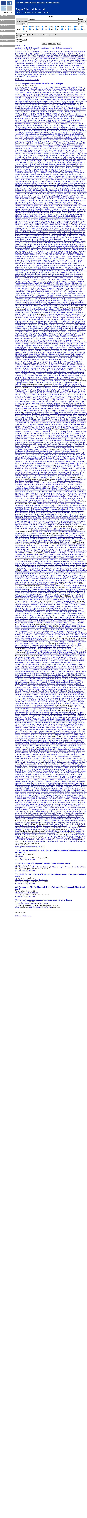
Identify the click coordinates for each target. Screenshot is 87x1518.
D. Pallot (77, 645)
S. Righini (37, 496)
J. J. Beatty (52, 323)
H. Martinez (50, 779)
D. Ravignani (81, 793)
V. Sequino (69, 265)
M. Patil (33, 241)
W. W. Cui (55, 389)
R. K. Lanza (44, 195)
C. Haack (50, 338)
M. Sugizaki (24, 594)
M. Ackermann (39, 319)
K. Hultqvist (51, 342)
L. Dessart (63, 58)
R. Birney (29, 104)
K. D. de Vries (35, 331)
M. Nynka (79, 829)
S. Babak (24, 96)
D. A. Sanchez (76, 691)
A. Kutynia (58, 193)
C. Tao (48, 540)
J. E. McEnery (37, 518)
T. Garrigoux (63, 668)
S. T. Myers (24, 580)
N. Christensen (62, 123)
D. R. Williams (48, 379)
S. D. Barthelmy (33, 99)
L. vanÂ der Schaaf (61, 288)
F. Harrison (51, 575)
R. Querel (25, 643)
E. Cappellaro (76, 867)
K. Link (63, 776)
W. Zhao (52, 584)
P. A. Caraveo (35, 507)
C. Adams (56, 87)
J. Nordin (66, 67)
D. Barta (24, 99)
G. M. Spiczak (23, 368)
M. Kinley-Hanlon (79, 188)
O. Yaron (39, 76)
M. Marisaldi (67, 440)
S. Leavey (38, 197)
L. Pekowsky (76, 241)
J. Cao (28, 117)
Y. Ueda (75, 594)
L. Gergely (51, 160)
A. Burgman (82, 326)
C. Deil (23, 664)
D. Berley (74, 714)
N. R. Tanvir (63, 544)
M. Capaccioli (44, 486)
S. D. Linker (59, 199)
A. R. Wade (57, 293)
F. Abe (34, 559)
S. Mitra (37, 221)
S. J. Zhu (22, 307)
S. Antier (28, 92)
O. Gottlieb (24, 575)
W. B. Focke (47, 511)
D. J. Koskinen (61, 347)
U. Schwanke (60, 693)
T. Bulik (24, 113)
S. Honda (35, 561)
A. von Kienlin (31, 314)
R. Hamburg (53, 311)
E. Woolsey (76, 379)
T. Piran (69, 498)
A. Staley (77, 272)
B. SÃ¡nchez (60, 628)
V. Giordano (22, 415)
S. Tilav (56, 372)
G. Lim (47, 599)
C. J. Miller (81, 470)
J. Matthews (31, 781)
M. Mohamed (60, 682)
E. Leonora (41, 421)
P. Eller (81, 333)
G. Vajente (53, 286)
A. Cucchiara (31, 542)
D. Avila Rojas (70, 712)
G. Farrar (29, 760)
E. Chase (62, 120)
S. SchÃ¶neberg (35, 366)
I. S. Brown (70, 643)
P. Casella (53, 486)
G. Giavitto (78, 668)
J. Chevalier (44, 662)
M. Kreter (61, 419)
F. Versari (81, 428)
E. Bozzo (81, 314)
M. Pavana (71, 580)
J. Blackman (36, 106)
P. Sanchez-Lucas (41, 799)
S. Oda (32, 592)
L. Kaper (24, 502)
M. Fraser (66, 51)
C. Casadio (75, 824)
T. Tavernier (76, 696)
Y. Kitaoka (24, 591)
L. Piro (53, 836)
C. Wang (36, 643)
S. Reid (22, 253)
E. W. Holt (30, 769)
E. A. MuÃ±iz (34, 226)
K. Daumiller (55, 753)
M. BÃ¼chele (37, 661)
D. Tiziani (37, 698)
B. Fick (64, 760)
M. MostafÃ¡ (34, 729)
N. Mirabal (63, 518)
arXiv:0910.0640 (20, 870)
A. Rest (35, 449)
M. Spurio (82, 426)
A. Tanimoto (47, 594)
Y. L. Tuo (21, 398)
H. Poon (65, 687)
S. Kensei (66, 514)
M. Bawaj (75, 99)
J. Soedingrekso (71, 366)
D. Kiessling (44, 419)
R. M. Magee (26, 205)
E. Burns (66, 309)
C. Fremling (46, 573)
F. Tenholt (24, 372)
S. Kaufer (45, 185)
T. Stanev (58, 368)
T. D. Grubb (49, 766)
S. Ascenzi (78, 92)
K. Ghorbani (48, 337)
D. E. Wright (19, 76)
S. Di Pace (79, 141)
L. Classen (66, 328)
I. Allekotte (39, 738)
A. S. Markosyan (69, 207)
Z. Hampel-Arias (27, 722)
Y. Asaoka (71, 648)
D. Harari (25, 767)
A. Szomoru (46, 826)
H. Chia (75, 122)
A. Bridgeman (44, 745)
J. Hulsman (80, 769)
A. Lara (53, 724)
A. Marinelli (81, 421)
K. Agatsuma (56, 89)
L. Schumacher (45, 366)
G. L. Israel (32, 488)
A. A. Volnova (40, 652)
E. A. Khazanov (63, 186)
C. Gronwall (26, 433)
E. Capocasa (43, 117)
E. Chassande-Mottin (72, 120)
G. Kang (41, 183)
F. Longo (24, 440)
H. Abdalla (41, 655)
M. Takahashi (33, 525)
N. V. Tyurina (80, 553)
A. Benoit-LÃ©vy (58, 461)
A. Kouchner (53, 419)
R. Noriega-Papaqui (68, 729)
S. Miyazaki (47, 563)
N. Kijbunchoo (73, 186)
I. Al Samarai (77, 319)
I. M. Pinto (36, 244)
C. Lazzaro (25, 197)
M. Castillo (74, 715)
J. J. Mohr (25, 472)
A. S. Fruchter (65, 549)
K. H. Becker (45, 742)
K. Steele (26, 647)
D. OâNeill (74, 67)
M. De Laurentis (48, 138)
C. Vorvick (39, 293)
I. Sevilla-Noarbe (51, 474)
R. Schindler (33, 474)
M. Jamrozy (44, 673)
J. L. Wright (61, 302)
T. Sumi (37, 566)
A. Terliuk (41, 372)
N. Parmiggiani (20, 442)
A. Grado (31, 166)
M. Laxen (80, 195)
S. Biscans (45, 104)
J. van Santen (47, 375)
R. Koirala (82, 345)
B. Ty (53, 373)
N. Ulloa (41, 447)
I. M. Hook (46, 63)
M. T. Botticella (42, 57)
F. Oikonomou (44, 788)
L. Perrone (80, 790)
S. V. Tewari (56, 279)
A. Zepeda (47, 818)
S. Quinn (53, 793)
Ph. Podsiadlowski (50, 69)
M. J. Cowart (36, 132)
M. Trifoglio (36, 442)
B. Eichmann (74, 333)
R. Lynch (56, 202)
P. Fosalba (25, 467)
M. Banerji (41, 461)
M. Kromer (48, 65)
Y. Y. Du (76, 389)
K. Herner (60, 454)
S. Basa (41, 406)
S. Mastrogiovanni (55, 211)
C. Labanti (58, 440)
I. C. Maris (26, 779)
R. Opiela (73, 827)
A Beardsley (62, 643)
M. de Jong (76, 417)
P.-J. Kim (23, 601)
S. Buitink (76, 745)
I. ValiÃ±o (44, 811)
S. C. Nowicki (74, 356)
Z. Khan (55, 186)
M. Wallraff (19, 377)
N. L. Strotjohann (46, 370)
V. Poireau (58, 687)
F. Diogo (38, 756)
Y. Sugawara (79, 592)
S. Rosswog (51, 547)
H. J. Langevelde (56, 826)
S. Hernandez (46, 722)
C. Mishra (31, 221)
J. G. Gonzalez (28, 338)
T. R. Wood (68, 379)
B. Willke (53, 300)
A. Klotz (45, 542)
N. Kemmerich (19, 773)
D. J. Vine (79, 291)
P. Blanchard (42, 451)
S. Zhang (39, 401)
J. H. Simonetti (24, 708)
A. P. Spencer (52, 272)
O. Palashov (19, 237)
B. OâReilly (46, 234)
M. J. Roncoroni (24, 797)
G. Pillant (23, 244)
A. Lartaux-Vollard (62, 195)
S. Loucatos (55, 421)
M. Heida (59, 575)
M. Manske (82, 205)
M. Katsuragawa (50, 675)
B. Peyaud (42, 687)
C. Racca (72, 424)
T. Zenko (80, 568)
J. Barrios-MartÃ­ (33, 406)
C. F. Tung (32, 373)
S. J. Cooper (27, 129)
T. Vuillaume (44, 702)
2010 (51, 27)
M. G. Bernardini (27, 486)
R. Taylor (48, 279)
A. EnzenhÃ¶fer (54, 414)
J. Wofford (36, 302)
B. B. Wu (71, 398)
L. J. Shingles (60, 53)
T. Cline (83, 386)
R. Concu (78, 491)
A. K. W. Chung (24, 125)
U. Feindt (18, 573)
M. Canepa (70, 115)
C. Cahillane (25, 115)
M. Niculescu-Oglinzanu (38, 786)
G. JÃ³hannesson (50, 514)
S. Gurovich (49, 633)
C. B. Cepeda (64, 118)
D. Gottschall (43, 669)
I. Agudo (56, 824)
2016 (25, 29)
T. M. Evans (63, 148)
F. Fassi (69, 414)
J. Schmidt (68, 262)
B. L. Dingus (79, 717)
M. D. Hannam (55, 171)
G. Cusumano (44, 431)
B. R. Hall (58, 169)
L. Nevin (62, 228)
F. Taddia (71, 72)
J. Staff (50, 542)
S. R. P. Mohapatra (34, 223)
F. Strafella (41, 806)
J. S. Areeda (55, 92)
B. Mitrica (72, 783)
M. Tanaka (81, 566)
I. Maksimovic (43, 205)
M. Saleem (46, 258)
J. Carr (70, 408)
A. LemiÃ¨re (40, 678)
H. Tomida (54, 594)
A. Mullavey (19, 226)
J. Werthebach (75, 377)
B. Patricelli (41, 241)
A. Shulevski (63, 707)
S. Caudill (25, 118)
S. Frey (81, 824)
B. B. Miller (41, 219)
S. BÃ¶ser (68, 324)
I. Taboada (82, 370)
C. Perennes (25, 687)
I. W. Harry (40, 173)
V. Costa (18, 903)
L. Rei (17, 253)
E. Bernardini (70, 323)
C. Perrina (39, 424)
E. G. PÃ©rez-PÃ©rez (22, 731)
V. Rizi (42, 795)
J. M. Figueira (71, 760)
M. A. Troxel (60, 475)
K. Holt (42, 176)
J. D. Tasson (33, 279)
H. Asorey (57, 740)
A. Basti (60, 99)
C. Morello (34, 785)
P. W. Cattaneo (80, 442)
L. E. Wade (65, 293)
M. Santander (41, 365)
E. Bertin (67, 461)
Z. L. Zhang (39, 403)
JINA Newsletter (4, 37)
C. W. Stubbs (48, 72)
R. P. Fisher (45, 153)
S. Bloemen (66, 106)
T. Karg (67, 343)
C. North (18, 232)
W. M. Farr (47, 150)
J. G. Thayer (48, 525)
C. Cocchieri (23, 127)
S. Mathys (24, 781)
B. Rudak (46, 691)
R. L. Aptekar (73, 384)
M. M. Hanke (33, 171)
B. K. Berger (62, 101)
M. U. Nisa (57, 729)
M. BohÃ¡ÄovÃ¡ (62, 744)
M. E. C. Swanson (34, 475)
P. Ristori (36, 795)
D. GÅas (41, 764)
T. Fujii (26, 762)
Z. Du (64, 145)
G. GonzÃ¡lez (34, 164)
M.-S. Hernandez (27, 63)
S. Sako (23, 566)
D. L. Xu (26, 380)
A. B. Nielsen (47, 230)
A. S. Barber (24, 714)
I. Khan (43, 186)
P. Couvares (72, 130)
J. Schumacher (42, 802)
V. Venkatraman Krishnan (29, 538)
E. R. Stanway (78, 551)
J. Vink (23, 702)
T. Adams (63, 87)
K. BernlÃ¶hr (26, 659)
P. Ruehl (53, 797)
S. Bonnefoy (68, 659)
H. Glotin (30, 415)
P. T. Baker (52, 96)
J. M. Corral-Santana (63, 820)
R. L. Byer (61, 113)
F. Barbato (26, 742)
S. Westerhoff (66, 734)
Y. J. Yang (52, 399)
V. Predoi (50, 246)
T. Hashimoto (24, 589)
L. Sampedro (59, 636)
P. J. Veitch (75, 290)
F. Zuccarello (81, 818)
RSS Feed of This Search (23, 916)
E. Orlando (61, 519)
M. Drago (39, 145)
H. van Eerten (39, 840)
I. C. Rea (39, 361)
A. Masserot (25, 211)
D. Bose (61, 324)
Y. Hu (23, 540)
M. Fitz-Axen (54, 153)
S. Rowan (40, 256)
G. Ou (55, 396)
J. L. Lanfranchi (80, 349)
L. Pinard (29, 244)
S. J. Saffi (60, 797)
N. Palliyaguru (62, 580)
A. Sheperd (80, 267)
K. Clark (59, 328)
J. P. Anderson (63, 55)
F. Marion (37, 207)
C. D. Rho (38, 731)
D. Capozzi (30, 463)
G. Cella (56, 118)
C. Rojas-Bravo (43, 449)
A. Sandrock (24, 365)
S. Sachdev (75, 256)
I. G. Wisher (74, 734)
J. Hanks (41, 171)
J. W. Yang (39, 399)
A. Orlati (60, 495)
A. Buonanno (39, 113)
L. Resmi (29, 824)
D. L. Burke (22, 463)
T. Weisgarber (56, 734)
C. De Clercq (63, 330)
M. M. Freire (19, 762)
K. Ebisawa (71, 587)
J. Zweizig (56, 307)
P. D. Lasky (72, 195)
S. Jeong (61, 641)
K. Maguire (79, 51)
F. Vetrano (46, 291)
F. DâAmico (38, 444)
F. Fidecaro (76, 152)
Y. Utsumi (48, 568)
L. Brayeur (41, 326)
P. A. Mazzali (49, 498)
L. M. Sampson (77, 258)
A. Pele (83, 241)
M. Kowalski (40, 65)
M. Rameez (24, 361)
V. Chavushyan (67, 629)
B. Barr (71, 97)
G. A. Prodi (26, 248)
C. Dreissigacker (48, 145)
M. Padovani (54, 686)
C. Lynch (55, 528)
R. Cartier (78, 57)
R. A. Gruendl (45, 454)
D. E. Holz (49, 176)
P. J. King (70, 188)
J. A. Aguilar (54, 319)
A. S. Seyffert (27, 694)
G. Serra (48, 496)
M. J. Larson (19, 350)
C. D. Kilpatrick (61, 446)
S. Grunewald (47, 167)
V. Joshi (32, 724)
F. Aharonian (60, 655)
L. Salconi (39, 258)
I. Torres (39, 734)
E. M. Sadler (69, 528)
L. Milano (25, 219)
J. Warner (80, 295)
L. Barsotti (77, 97)
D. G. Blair (51, 106)
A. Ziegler (37, 705)
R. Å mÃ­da (24, 804)
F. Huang (37, 342)
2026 (25, 31)
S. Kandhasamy (33, 183)
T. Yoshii (56, 596)
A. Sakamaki (39, 592)
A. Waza (45, 377)
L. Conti (20, 129)
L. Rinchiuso (24, 691)
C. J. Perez (24, 242)
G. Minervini (75, 440)
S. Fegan (69, 666)
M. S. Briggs (59, 309)
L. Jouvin (76, 673)
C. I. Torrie (43, 283)
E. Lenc (48, 528)
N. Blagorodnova (71, 570)
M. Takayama (60, 566)
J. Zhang (26, 401)
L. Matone (80, 211)
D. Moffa (74, 221)
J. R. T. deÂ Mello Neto (46, 754)
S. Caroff (58, 661)
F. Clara (65, 125)
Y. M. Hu (30, 178)
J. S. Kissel (27, 190)
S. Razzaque (79, 521)
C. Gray (62, 166)
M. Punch (27, 689)
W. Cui (49, 389)
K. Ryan (68, 256)
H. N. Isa (27, 179)
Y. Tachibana (32, 594)
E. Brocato (67, 481)
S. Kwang (65, 193)
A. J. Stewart (47, 707)
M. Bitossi (67, 104)
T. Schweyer (77, 71)
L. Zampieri (60, 867)
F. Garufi (45, 159)
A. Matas (65, 211)
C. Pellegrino (32, 424)
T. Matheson (50, 456)
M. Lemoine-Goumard (29, 516)
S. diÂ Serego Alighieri (62, 500)
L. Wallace (23, 295)
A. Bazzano (74, 314)
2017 (31, 29)
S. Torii (84, 648)
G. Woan (22, 302)
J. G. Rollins (54, 255)
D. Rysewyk (62, 363)
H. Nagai (18, 565)
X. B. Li (73, 393)
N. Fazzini (44, 760)
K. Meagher (79, 352)
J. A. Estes (24, 710)
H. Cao (23, 117)
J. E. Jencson (46, 577)
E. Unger (58, 373)
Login (2, 45)
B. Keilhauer (82, 771)
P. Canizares (78, 115)
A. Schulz (52, 693)
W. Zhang (52, 401)
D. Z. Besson (79, 323)
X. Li (68, 393)
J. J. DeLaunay (72, 330)
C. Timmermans (80, 807)
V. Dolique (38, 143)
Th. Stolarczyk (19, 428)
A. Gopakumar (58, 164)
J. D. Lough (77, 200)
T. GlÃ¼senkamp (71, 337)
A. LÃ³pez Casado (26, 778)
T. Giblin (39, 542)
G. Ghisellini (70, 483)
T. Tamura (26, 650)
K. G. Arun (70, 92)
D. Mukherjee (65, 225)
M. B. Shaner (51, 267)
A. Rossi (54, 484)
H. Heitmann (25, 174)
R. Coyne (52, 132)
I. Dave (66, 136)
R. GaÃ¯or (39, 762)
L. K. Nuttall (25, 232)
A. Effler (39, 147)
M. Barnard (54, 657)
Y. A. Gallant (54, 668)
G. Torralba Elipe (51, 809)
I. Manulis (24, 67)
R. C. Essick (26, 148)
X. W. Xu (32, 380)
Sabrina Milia (39, 495)
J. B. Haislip (58, 479)
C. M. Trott (41, 647)
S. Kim (39, 820)
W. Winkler (70, 300)
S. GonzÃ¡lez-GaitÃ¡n (73, 60)
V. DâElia (45, 483)
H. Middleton (73, 218)
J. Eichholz (64, 147)
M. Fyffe (39, 157)
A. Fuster (32, 762)
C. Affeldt (24, 89)
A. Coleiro (51, 410)
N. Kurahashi (46, 349)
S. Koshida (80, 561)
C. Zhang (46, 584)
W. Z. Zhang (68, 401)
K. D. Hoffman (65, 340)
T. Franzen (24, 645)
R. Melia (34, 635)
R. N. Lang (23, 195)
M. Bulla (50, 57)
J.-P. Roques (61, 317)
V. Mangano (65, 205)
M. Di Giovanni (53, 141)
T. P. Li (30, 387)
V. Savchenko (49, 314)
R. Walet (78, 293)
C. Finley (55, 335)
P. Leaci (31, 197)
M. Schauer (28, 800)
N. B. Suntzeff (67, 540)
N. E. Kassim (72, 577)
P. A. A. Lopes (80, 454)
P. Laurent (73, 316)
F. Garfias (41, 721)
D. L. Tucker (68, 475)
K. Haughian (63, 173)
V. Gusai (55, 493)
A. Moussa (58, 422)
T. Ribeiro (52, 628)
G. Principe (49, 521)
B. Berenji (78, 503)
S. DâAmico (32, 753)
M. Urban (23, 811)
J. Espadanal (67, 758)
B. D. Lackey (73, 193)
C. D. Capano (35, 117)
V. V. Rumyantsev (35, 654)
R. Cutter (39, 549)
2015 (83, 27)
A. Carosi (65, 661)
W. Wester (61, 460)
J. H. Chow (54, 123)
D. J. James (34, 468)
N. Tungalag (63, 654)
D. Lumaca (39, 202)
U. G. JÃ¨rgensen (36, 551)
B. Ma (68, 538)
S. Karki (64, 183)
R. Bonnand (49, 108)
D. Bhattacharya (47, 382)
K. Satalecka (62, 365)
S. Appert (34, 92)
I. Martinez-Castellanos (29, 727)
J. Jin (34, 393)
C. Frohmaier (53, 60)
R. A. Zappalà (44, 903)
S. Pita (53, 687)
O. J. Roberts (77, 312)
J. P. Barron (23, 323)
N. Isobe (52, 589)
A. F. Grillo (41, 766)
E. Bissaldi (41, 309)
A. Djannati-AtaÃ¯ (51, 664)
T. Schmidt (79, 365)
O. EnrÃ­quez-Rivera (61, 719)
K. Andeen (25, 321)
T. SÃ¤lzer (70, 363)
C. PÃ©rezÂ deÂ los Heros (36, 359)
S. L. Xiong (37, 387)
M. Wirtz (53, 817)
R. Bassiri (54, 99)
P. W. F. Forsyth (20, 155)
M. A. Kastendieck (27, 675)
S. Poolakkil (52, 312)
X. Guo (70, 167)
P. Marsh (31, 209)
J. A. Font (84, 153)
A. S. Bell (54, 101)
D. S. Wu (68, 302)
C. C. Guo (54, 391)
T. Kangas (45, 551)
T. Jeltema (42, 468)
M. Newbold (49, 729)
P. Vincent (46, 710)
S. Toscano (78, 372)
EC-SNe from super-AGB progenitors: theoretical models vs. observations (42, 863)
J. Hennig (61, 174)
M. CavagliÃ (33, 118)
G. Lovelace (24, 202)
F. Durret (55, 453)
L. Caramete (63, 408)
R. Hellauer (33, 340)
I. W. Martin (54, 209)
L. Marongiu (81, 493)
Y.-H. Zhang (68, 305)
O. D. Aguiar (73, 89)
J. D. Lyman (38, 55)
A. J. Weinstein (51, 297)
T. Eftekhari (63, 453)
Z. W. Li (25, 394)
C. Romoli (32, 691)
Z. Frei (60, 155)
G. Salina (24, 799)
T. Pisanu (24, 496)
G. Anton (47, 321)
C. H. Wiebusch (32, 379)
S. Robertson (26, 363)
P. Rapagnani (51, 251)
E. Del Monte (46, 438)
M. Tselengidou (23, 373)
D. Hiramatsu (71, 531)
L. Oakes (76, 684)
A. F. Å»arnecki (44, 829)
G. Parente (82, 788)
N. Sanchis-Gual (36, 260)
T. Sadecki (82, 256)
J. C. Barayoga (25, 97)
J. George (44, 160)
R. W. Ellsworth (43, 719)
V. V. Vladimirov (66, 556)
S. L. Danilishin (76, 134)
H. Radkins (55, 249)
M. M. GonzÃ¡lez (73, 721)
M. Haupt (67, 669)
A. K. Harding (33, 514)
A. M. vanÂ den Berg (79, 811)
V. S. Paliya (77, 519)
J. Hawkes (73, 669)
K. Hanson (71, 338)
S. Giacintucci (78, 573)
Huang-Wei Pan (53, 237)
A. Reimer (55, 689)
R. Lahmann (25, 421)
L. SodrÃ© (75, 636)
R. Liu (17, 680)
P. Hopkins (56, 176)
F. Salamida (74, 797)
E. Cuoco (51, 134)
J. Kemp (27, 773)
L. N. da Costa (29, 465)
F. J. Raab (39, 249)
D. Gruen (70, 467)
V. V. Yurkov (26, 558)
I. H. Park (55, 641)
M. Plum (67, 792)
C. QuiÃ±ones (73, 635)
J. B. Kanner (48, 183)
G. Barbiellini (64, 442)
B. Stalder (41, 72)
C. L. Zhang (68, 399)
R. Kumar (39, 193)
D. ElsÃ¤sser (45, 414)
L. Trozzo (24, 285)
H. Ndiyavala (51, 684)
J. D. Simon (34, 447)
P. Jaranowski (72, 179)
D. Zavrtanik (30, 818)
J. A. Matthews (67, 727)
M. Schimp (51, 800)
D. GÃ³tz (72, 500)
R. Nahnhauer (32, 356)
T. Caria (35, 491)
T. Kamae (60, 514)
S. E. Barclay (35, 97)
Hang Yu (60, 304)
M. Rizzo (76, 253)
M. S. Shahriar (42, 267)
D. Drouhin (82, 412)
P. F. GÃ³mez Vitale (78, 764)
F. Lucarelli (31, 440)
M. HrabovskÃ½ (64, 769)
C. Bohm (43, 324)
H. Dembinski (81, 330)
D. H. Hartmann (34, 822)
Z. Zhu (53, 540)
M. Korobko (34, 192)
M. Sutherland (73, 370)
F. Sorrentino (34, 272)
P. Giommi (18, 433)
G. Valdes (60, 286)
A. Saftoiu (67, 797)
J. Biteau (25, 744)
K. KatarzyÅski (39, 675)
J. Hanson (76, 171)
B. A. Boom (57, 108)
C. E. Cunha (79, 463)
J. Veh (66, 700)
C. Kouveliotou (39, 498)
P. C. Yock (18, 643)
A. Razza (81, 69)
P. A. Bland (49, 831)
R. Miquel (18, 472)
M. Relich (63, 361)
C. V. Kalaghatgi (76, 181)
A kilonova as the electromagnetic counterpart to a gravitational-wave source (43, 48)
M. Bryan (29, 661)
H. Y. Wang (36, 398)
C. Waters (59, 74)
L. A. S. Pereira (65, 790)
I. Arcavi (36, 531)
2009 (44, 27)
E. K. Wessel (72, 297)
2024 (76, 29)
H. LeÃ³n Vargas (76, 724)
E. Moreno (26, 729)
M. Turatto (59, 490)
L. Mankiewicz (56, 827)
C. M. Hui (66, 311)
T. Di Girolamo (63, 141)
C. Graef (37, 166)
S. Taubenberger (80, 72)
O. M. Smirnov (69, 841)
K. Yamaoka (25, 596)
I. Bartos (48, 99)
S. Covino (26, 483)
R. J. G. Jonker (55, 181)
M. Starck (83, 636)
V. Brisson (18, 111)
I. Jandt (29, 771)
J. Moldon (39, 826)
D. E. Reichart (78, 479)
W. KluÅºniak (28, 677)
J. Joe (78, 599)
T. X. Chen (22, 389)
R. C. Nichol (33, 472)
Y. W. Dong (69, 389)
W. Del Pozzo (68, 138)
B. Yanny (79, 460)
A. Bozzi (27, 110)
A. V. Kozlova (37, 386)
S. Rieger (64, 253)
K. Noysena (48, 598)
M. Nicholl (22, 458)
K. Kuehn (18, 470)
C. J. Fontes (48, 840)
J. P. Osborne (33, 435)
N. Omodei (46, 519)
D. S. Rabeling (46, 249)
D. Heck (65, 767)
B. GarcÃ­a (46, 762)
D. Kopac (39, 502)
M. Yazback (53, 304)
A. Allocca (39, 91)
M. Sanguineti (59, 426)
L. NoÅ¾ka (25, 788)
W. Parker (59, 239)
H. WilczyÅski (44, 817)
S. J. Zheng (68, 403)
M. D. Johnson (62, 468)
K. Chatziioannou (27, 122)
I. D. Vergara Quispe (77, 813)
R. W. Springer (78, 733)
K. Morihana (56, 563)
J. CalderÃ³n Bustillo (36, 115)
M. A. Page (62, 235)
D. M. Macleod (38, 204)
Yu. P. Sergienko (36, 558)
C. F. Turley (47, 373)
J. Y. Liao (39, 394)
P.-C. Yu (39, 584)
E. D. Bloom (44, 505)
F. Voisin (28, 702)
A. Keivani (80, 343)
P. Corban (35, 129)
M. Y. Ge (36, 391)
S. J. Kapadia (57, 183)
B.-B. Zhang (45, 640)
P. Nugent (30, 458)
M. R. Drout (70, 446)
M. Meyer (45, 518)
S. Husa (57, 178)
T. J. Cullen (24, 134)
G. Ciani (39, 125)
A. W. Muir (43, 225)
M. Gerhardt (48, 721)
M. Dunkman (42, 333)
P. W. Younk (31, 736)
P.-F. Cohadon (39, 127)
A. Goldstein (45, 311)
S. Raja (68, 249)
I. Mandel (79, 545)
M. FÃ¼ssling (38, 668)
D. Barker (51, 97)
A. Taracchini (24, 279)
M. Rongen (33, 363)
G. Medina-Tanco (72, 781)
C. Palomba (27, 237)
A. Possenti (47, 484)
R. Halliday (73, 766)
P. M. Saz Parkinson (52, 523)
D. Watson (24, 549)
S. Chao (49, 120)
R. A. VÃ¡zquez (49, 813)
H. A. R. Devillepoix (66, 831)
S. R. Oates (24, 435)
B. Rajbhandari (82, 249)
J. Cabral (51, 629)
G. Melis (22, 495)
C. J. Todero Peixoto (21, 809)
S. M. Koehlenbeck (70, 190)
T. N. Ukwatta (47, 734)
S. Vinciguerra (70, 291)
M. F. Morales (69, 645)
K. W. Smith (69, 53)
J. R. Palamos (82, 235)
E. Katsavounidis (28, 185)
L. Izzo (53, 63)
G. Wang (36, 295)
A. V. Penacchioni (60, 650)
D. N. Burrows (26, 431)
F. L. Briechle (53, 745)
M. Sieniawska (55, 269)
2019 (44, 29)
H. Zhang (59, 540)
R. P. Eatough (70, 834)
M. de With (53, 331)
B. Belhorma (49, 406)
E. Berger (64, 449)
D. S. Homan (46, 55)
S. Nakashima (32, 684)
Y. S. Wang (57, 398)
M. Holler (75, 671)
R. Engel (35, 758)
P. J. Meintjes (24, 682)
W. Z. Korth (42, 192)
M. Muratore (44, 226)
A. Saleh (18, 799)
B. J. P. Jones (38, 343)
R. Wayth (55, 647)
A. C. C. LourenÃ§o (21, 456)
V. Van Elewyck (73, 428)
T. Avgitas (18, 406)
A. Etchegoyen (76, 758)
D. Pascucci (66, 239)
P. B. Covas (80, 130)
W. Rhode (77, 361)
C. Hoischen (59, 671)
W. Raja (57, 530)
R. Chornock (65, 451)
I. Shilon (40, 694)
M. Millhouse (55, 219)
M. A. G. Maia (39, 470)
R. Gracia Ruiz (47, 415)
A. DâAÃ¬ (53, 431)
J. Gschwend (78, 467)
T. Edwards (22, 666)
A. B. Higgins (40, 500)
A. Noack (68, 230)
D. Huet (44, 178)
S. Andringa (35, 740)
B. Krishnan (83, 192)
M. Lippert (32, 710)
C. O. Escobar (58, 758)
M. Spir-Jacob (79, 694)
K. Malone (68, 726)
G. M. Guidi (63, 167)
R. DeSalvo (66, 139)
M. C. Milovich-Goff (67, 219)
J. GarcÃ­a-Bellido (34, 454)
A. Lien (60, 433)
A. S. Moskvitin (24, 654)
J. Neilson (23, 228)
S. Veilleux (72, 838)
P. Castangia (57, 491)
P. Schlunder (71, 365)
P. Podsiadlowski (32, 617)
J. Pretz (84, 729)
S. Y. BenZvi (67, 714)
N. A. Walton (51, 74)
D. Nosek (82, 786)
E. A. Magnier (19, 587)
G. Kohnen (74, 345)
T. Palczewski (60, 358)
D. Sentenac (61, 265)
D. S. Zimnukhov (77, 556)
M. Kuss (72, 514)
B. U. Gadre (54, 157)
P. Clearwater (80, 125)
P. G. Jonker (67, 63)
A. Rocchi (39, 255)
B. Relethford (55, 361)
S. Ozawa (78, 648)
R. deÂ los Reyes (79, 689)
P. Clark (22, 58)
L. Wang (29, 535)
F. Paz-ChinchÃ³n (46, 458)
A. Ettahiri (63, 414)
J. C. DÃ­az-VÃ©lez (72, 331)
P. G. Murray (52, 226)
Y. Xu (38, 380)
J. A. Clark (72, 125)
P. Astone (36, 94)
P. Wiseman (82, 74)
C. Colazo (83, 629)
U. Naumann (48, 356)
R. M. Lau (48, 579)
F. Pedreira (35, 790)
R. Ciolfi (45, 125)
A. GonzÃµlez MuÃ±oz (60, 721)
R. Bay (46, 323)
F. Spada (76, 523)
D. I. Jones (41, 181)
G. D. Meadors (77, 214)
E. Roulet (38, 797)
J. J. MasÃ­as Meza (74, 779)
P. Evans (28, 545)
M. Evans (56, 148)
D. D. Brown (59, 111)
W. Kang (55, 343)
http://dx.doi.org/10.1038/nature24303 (27, 80)
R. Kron (82, 468)
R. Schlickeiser (34, 693)
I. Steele (61, 502)
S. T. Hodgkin (38, 63)
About (2, 27)
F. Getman (53, 483)
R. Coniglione (59, 410)
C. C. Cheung (62, 507)
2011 (57, 27)
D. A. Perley (78, 580)
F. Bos (56, 324)
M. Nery (48, 228)
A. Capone (55, 408)
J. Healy (70, 173)
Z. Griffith (43, 338)
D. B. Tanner (76, 278)
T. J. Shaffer (26, 267)
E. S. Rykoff (78, 472)
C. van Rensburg (40, 700)
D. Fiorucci (29, 153)
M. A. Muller (68, 785)
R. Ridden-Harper (43, 537)
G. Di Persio (45, 442)
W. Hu (67, 391)
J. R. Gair (71, 157)
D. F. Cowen (28, 330)
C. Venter (72, 700)
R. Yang (58, 703)
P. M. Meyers (51, 218)
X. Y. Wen (64, 398)
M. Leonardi (24, 199)
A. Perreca (31, 242)
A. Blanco (39, 744)
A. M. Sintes (31, 270)
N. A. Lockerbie (20, 200)
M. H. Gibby (28, 311)
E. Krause (76, 468)
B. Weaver (28, 297)
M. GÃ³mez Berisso (65, 764)
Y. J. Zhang (25, 403)
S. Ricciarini (50, 650)
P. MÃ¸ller (57, 498)
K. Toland (79, 281)
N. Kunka (36, 774)
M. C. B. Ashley (31, 540)
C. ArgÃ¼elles (55, 321)
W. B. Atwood (46, 503)
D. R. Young (78, 53)
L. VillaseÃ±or (29, 815)
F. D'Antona (34, 880)
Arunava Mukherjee (54, 225)
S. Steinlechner (35, 274)
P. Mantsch (80, 778)
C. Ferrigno (58, 314)
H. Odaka (27, 686)
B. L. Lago (53, 774)
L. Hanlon (65, 62)
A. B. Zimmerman (37, 307)
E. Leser (69, 678)
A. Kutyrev (27, 838)
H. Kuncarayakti (58, 65)
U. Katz (37, 419)
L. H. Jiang (21, 393)
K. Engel (51, 719)
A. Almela (47, 738)
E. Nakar (31, 580)
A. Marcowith (48, 680)
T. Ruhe (45, 363)
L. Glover (68, 162)
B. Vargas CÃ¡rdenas (36, 813)
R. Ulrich (82, 809)
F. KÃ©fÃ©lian (62, 185)
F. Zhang (84, 399)
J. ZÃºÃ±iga (47, 430)
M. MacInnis (29, 204)
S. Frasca (47, 155)
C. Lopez (57, 554)
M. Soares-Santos (73, 449)
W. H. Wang (57, 295)
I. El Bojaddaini (26, 414)
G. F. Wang (28, 398)
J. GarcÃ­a (77, 631)
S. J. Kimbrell (55, 188)
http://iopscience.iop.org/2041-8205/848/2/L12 (29, 846)
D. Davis (79, 136)
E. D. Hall (65, 169)
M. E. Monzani (71, 518)
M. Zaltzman (24, 533)
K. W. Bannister (25, 528)
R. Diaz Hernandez (61, 717)
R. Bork (64, 108)
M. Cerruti (80, 661)
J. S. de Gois (77, 831)
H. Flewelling (27, 60)
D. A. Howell (43, 531)
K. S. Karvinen (72, 183)
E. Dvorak (50, 333)
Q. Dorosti (66, 756)
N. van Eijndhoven (28, 375)
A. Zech (26, 705)
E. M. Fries (83, 155)
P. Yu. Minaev (59, 652)
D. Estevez (34, 148)
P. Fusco (79, 511)
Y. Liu (77, 394)
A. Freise (65, 155)
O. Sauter (24, 262)
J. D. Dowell (74, 708)
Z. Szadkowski (52, 807)
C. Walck (76, 375)
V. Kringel (75, 192)
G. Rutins (62, 256)
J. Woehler (29, 302)
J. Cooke (67, 533)
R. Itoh (41, 561)
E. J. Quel (37, 793)
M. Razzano (68, 251)
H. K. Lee (52, 197)
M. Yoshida (73, 568)
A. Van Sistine (76, 582)
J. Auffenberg (65, 321)
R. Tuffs (73, 698)
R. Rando (64, 521)
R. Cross (35, 330)
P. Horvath (55, 769)
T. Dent (17, 139)
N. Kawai (72, 589)
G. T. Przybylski (71, 359)
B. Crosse (78, 643)
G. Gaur (65, 159)
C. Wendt (67, 377)
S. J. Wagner (62, 702)
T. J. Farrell (69, 537)
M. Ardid (68, 405)
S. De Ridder (19, 331)
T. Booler (56, 831)
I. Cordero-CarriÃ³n (53, 129)
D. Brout (49, 451)
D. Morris (24, 542)
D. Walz (62, 815)
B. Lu (17, 396)
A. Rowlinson (59, 547)
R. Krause (71, 773)
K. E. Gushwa (24, 169)
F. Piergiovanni (79, 242)
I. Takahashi (63, 648)
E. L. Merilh (66, 216)
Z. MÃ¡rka (52, 207)
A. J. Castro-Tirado (21, 640)
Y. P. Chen (43, 389)
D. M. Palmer (55, 435)
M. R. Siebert (25, 447)
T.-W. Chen (26, 51)
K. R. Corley (64, 129)
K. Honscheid (26, 468)
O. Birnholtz (37, 104)
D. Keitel (70, 185)
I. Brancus (30, 745)
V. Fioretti (83, 440)
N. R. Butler (74, 836)
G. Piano (18, 440)
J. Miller (48, 219)
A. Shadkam (67, 802)
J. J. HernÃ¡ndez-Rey (26, 417)
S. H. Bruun (32, 549)
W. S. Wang (49, 398)
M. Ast (23, 94)
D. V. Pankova (77, 358)
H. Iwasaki (25, 673)
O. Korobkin (64, 840)
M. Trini (68, 809)
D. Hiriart (70, 640)
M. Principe (81, 246)
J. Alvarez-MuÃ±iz (69, 738)
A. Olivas (39, 358)
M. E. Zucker (48, 307)
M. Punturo (52, 248)
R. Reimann (46, 361)
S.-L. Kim (66, 599)
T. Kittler (60, 345)
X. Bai (17, 323)
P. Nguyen (23, 230)
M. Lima (31, 470)
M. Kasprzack (82, 183)
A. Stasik (64, 368)
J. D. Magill (72, 516)
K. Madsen (55, 579)
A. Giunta (25, 488)
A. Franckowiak (43, 60)
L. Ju (62, 181)
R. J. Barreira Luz (35, 742)
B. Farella (53, 710)
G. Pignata (40, 69)
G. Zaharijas (48, 526)
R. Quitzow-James (29, 249)
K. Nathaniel (57, 708)
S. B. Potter (76, 624)
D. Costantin (35, 509)
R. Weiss (59, 297)
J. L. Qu (59, 396)
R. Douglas (79, 143)
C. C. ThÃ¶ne (79, 547)
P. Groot (33, 167)
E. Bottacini (59, 505)
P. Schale (48, 262)
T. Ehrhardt (66, 333)
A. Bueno (69, 745)
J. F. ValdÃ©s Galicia (33, 811)
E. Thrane (49, 281)
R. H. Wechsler (25, 477)
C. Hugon (53, 417)
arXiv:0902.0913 (20, 883)
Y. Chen (61, 122)
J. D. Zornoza (38, 430)
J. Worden (54, 302)
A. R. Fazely (33, 335)
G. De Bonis (36, 412)
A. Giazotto (55, 162)
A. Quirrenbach (35, 689)
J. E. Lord (38, 200)
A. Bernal (81, 714)
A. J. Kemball (78, 185)
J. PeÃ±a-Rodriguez (53, 790)
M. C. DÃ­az (35, 141)
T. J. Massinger (34, 211)
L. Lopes (78, 776)
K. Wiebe (24, 379)
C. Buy (55, 113)
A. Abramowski (50, 655)
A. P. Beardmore (74, 430)
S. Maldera (80, 516)
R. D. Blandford (35, 505)
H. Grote (39, 167)
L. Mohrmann (69, 682)
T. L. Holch (67, 671)
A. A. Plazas (52, 472)
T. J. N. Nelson (40, 228)
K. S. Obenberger (46, 708)
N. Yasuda (66, 568)
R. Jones (47, 181)
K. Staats (70, 272)
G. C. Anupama (42, 570)
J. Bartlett (42, 99)
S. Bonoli (44, 629)
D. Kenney (61, 645)
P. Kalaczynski (46, 343)
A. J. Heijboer (80, 415)
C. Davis (37, 465)
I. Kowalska (50, 192)
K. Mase (57, 352)
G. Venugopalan (30, 291)
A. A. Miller (72, 579)
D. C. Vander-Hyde (49, 288)
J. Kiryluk (54, 345)
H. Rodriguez (50, 636)
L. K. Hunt (18, 498)
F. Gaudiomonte (47, 493)
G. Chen (78, 387)
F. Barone (65, 97)
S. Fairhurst (22, 150)
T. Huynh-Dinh (74, 178)
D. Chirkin (45, 328)
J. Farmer (23, 760)
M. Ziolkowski (66, 818)
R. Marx (63, 680)
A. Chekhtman (52, 507)
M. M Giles (36, 311)
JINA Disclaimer (4, 40)
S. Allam (27, 451)
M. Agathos (47, 89)
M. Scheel (54, 262)
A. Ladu (61, 493)
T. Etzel (49, 148)
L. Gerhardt (40, 337)
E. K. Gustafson (34, 169)
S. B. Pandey (82, 641)
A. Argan (64, 438)
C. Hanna (47, 171)
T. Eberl (17, 414)
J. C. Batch (67, 99)
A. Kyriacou (63, 349)
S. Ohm (33, 686)
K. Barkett (58, 97)
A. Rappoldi (81, 444)
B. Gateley (52, 159)
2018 (38, 29)
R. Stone (62, 274)
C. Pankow (76, 237)
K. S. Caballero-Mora (34, 715)
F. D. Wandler (27, 377)
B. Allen (26, 91)
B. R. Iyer (45, 179)
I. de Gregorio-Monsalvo (77, 820)
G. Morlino (41, 785)
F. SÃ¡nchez (32, 799)
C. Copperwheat (59, 572)
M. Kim (39, 345)
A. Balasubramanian (21, 382)
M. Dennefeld (54, 58)
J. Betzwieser (40, 103)
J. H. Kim (73, 561)
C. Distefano (45, 412)
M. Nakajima (79, 591)
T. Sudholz (74, 806)
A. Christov (52, 328)
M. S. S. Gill (48, 477)
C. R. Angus (72, 55)
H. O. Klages (47, 773)
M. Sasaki (26, 693)
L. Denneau (46, 58)
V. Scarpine (24, 474)
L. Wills (56, 379)
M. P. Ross (33, 256)
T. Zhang (61, 305)
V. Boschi (71, 108)
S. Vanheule (38, 375)
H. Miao (58, 218)
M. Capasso (51, 661)
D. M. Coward (26, 132)
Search (2, 20)
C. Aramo (43, 740)
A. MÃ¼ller (59, 67)
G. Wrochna (26, 829)
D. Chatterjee (25, 572)
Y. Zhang (76, 401)
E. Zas (23, 818)
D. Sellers (44, 265)
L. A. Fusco (81, 414)
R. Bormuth (69, 406)
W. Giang (56, 337)
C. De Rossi (58, 139)
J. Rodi (54, 317)
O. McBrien (51, 67)
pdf (28, 859)
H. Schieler (43, 800)
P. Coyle (76, 410)
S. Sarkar (49, 365)
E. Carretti (42, 491)
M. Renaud (70, 689)
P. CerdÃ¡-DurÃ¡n (74, 118)
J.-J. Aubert (75, 405)
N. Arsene (50, 740)
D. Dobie (34, 528)
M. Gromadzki (19, 62)
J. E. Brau (60, 110)
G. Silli (17, 804)
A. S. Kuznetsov (29, 554)
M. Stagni (62, 496)
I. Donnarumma (56, 438)
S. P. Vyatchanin (48, 293)
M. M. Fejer (32, 152)
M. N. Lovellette (55, 516)
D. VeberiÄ (58, 813)
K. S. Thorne (41, 281)
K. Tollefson (32, 734)
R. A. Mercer (58, 216)
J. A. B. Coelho (42, 410)
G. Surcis (69, 496)
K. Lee (72, 197)
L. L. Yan (32, 399)
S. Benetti (60, 481)
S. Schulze (45, 820)
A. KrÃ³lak (18, 193)
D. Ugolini (79, 285)
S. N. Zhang (45, 387)
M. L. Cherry (42, 650)
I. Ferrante (54, 152)
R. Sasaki (46, 592)
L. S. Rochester (40, 523)
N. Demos (76, 138)
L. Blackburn (50, 309)
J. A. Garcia (63, 573)
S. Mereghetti (38, 317)
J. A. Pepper (24, 359)
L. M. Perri (38, 242)
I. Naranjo (18, 786)
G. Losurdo (69, 200)
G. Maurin (70, 680)
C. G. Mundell (49, 500)
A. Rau (76, 69)
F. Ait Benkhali (69, 655)
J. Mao (45, 502)
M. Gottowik (33, 766)
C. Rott (40, 363)
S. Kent (70, 468)
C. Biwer (74, 104)
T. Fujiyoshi (19, 561)
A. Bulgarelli (69, 437)
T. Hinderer (22, 176)
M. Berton (33, 57)
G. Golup (55, 764)
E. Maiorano (45, 488)
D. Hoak (29, 176)
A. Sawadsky (40, 262)
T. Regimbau (82, 251)
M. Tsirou (61, 698)
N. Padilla (48, 635)
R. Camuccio (58, 629)
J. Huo (79, 391)
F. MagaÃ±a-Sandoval (66, 204)
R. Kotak (22, 55)
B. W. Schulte (65, 263)
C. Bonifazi (72, 744)
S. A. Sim (59, 51)
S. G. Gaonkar (26, 159)
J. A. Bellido (54, 742)
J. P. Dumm (33, 333)
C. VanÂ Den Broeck (35, 288)
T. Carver (18, 328)
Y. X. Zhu (81, 403)
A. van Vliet (19, 813)
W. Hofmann (51, 671)
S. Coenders (73, 328)
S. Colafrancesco (26, 444)
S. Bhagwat (48, 103)
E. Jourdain (66, 316)
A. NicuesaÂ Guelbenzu (76, 622)
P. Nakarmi (40, 356)
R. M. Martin (63, 209)
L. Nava (63, 498)
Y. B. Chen (35, 389)
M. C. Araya (47, 92)
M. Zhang (55, 305)
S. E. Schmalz (71, 654)
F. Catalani (78, 747)
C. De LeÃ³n (40, 717)
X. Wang (82, 538)
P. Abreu (74, 736)
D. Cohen (47, 127)
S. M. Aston (29, 94)
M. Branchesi (52, 110)
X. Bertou (77, 742)
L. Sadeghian (19, 258)
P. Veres (23, 314)
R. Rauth (49, 689)
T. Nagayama (35, 565)
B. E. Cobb (41, 572)
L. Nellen (42, 729)
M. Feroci (24, 438)
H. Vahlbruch (45, 286)
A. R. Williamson (37, 300)
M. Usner (64, 373)
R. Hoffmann (74, 340)
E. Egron (33, 493)
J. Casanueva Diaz (78, 117)
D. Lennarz (67, 724)
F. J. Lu (52, 387)
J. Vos (34, 74)
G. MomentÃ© (67, 354)
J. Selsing (75, 498)
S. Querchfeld (45, 793)
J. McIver (25, 214)
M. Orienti (54, 519)
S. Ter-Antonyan (32, 372)
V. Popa (53, 424)
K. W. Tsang (31, 285)
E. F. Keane (41, 538)
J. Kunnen (31, 349)
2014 (76, 27)
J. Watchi (21, 297)
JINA (2, 35)
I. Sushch (52, 696)
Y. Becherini (63, 657)
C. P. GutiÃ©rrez (45, 62)
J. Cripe (80, 132)
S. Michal (36, 783)
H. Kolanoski (19, 347)
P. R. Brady (43, 110)
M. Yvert (73, 304)
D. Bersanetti (23, 103)
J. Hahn (60, 669)
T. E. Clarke (34, 572)
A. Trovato (42, 428)
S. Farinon (34, 150)
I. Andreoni (43, 535)
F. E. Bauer (25, 57)
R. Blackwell (35, 659)
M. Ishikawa (45, 589)
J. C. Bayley (82, 99)
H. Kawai (66, 589)
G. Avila (68, 740)
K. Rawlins (32, 361)
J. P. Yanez (43, 380)
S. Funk (73, 511)
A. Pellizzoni (80, 495)
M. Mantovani (19, 207)
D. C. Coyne (44, 132)
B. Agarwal (39, 89)
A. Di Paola (76, 486)
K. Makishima (32, 591)
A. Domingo (51, 316)
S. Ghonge (66, 160)
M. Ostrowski (40, 686)
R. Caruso (62, 747)
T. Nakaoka (43, 565)
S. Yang (45, 399)
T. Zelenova (26, 305)
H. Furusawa (27, 561)
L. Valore (51, 811)
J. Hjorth (58, 545)
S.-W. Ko (73, 599)
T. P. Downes (31, 145)
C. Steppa (45, 696)
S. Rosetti (43, 547)
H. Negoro (26, 592)
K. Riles (69, 253)
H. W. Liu (59, 394)
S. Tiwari (55, 281)
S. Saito (68, 691)
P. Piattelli (47, 424)
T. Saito (84, 565)
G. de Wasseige (45, 331)
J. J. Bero (78, 101)
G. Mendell (49, 216)
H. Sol (66, 694)
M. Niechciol (51, 786)
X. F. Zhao (61, 403)
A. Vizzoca (23, 430)
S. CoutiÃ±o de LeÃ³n (28, 717)
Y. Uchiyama (81, 698)
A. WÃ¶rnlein (43, 703)
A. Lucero (48, 778)
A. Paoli (38, 239)
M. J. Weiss (59, 377)
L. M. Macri (74, 626)
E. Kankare (51, 51)
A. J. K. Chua (77, 123)
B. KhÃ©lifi (70, 675)
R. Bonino (52, 505)
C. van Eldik (30, 700)
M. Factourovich (73, 148)
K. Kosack (44, 677)
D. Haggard (71, 829)
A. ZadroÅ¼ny (81, 304)
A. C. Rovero (46, 797)
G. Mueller (36, 225)
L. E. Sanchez (25, 260)
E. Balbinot (33, 451)
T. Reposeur (31, 523)
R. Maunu (64, 352)
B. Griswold (26, 167)
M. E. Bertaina (69, 742)
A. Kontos (26, 192)
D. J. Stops (69, 274)
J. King (77, 675)
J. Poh (73, 792)
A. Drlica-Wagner (38, 453)
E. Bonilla (42, 108)
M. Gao (30, 391)
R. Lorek (35, 778)
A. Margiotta (72, 421)
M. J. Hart (47, 173)
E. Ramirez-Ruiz (27, 449)
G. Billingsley (74, 103)
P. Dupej (77, 145)
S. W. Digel (70, 509)
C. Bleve (52, 744)
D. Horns (81, 671)
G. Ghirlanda (61, 483)
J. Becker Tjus (60, 323)
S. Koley (79, 190)
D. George (37, 160)
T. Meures (44, 354)
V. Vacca (75, 496)
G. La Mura (79, 514)
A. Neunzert (55, 228)
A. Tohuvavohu (27, 437)
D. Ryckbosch (53, 363)
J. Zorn (43, 705)
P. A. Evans (82, 431)
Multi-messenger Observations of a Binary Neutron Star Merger (39, 84)
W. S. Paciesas (43, 312)
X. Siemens (46, 269)
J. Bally (50, 570)
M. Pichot (71, 242)
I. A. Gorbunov (55, 556)
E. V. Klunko (54, 654)
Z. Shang (18, 540)
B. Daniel (41, 753)
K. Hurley (65, 384)
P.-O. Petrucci (33, 687)
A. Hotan (35, 530)
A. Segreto (59, 802)
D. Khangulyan (61, 675)
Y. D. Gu (42, 391)
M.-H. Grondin (74, 512)
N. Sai (65, 396)
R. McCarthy (36, 212)
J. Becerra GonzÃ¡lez (63, 836)
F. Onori (82, 67)
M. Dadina (59, 486)
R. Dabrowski (36, 827)
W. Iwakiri (59, 589)
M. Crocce (71, 463)
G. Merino (37, 354)
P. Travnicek (61, 809)
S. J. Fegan (39, 511)
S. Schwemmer (69, 693)
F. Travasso (59, 283)
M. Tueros (75, 809)
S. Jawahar (80, 179)
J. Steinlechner (25, 274)
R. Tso (43, 285)
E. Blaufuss (30, 324)
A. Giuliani (37, 438)
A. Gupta (76, 167)
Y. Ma (62, 202)
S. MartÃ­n (58, 822)
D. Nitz (76, 786)
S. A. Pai (74, 235)
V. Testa (52, 490)
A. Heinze (18, 63)
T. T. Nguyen (31, 230)
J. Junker (67, 181)
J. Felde (40, 335)
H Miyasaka (80, 579)
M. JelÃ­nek (24, 641)
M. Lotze (48, 421)
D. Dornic (75, 412)
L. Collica (25, 751)
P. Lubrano (64, 516)
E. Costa (18, 444)
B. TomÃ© (41, 809)
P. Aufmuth (52, 94)
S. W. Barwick (32, 323)
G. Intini (21, 179)
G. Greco (68, 166)
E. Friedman (77, 335)
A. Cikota (33, 608)
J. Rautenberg (72, 793)
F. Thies (68, 279)
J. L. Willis (46, 300)
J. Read (74, 251)
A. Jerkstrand (35, 51)
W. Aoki (45, 559)
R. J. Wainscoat (41, 74)
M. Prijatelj (73, 246)
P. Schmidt (75, 262)
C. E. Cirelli (52, 125)
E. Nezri (71, 422)
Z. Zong (74, 818)
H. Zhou (38, 736)
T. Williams (61, 624)
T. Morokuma (64, 563)
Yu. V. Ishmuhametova (74, 558)
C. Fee (79, 150)
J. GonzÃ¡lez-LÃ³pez (22, 822)
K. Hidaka (32, 589)
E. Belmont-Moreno (56, 714)
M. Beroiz (38, 629)
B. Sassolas (61, 260)
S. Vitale (22, 293)
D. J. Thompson (66, 525)
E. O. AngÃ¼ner (80, 655)
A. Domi (60, 412)
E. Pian (30, 484)
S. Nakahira (70, 591)
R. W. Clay (57, 749)
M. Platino (60, 792)
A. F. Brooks (42, 111)
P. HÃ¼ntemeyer (77, 722)
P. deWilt (34, 664)
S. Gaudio (59, 159)
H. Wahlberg (47, 815)
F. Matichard (72, 211)
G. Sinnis (62, 733)
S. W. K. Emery (74, 431)
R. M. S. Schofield (27, 263)
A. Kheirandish (26, 345)
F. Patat (34, 69)
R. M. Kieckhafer (36, 773)
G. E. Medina (58, 456)
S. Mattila (43, 67)
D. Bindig (23, 324)
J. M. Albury (31, 738)
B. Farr (41, 150)
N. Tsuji (67, 698)
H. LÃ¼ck (32, 202)
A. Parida (52, 239)
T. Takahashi (59, 696)
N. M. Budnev (27, 556)
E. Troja (24, 526)
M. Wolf (62, 379)
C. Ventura (66, 813)
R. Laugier (40, 598)
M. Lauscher (76, 774)
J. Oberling (33, 232)
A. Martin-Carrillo (34, 67)
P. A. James (59, 63)
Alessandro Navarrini (50, 495)
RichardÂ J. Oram (35, 234)
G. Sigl (83, 802)
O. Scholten (66, 800)
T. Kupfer (41, 579)
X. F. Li (78, 393)
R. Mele (30, 422)
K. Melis (36, 422)
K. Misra (72, 822)
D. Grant (36, 338)
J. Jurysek (54, 771)
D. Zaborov (65, 703)
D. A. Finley (71, 453)
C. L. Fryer (24, 454)
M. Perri (63, 435)
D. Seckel (54, 366)
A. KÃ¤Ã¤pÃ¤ (63, 771)
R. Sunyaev (68, 317)
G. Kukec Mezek (27, 774)
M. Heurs (80, 174)
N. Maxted (77, 680)
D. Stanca (71, 804)
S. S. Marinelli (76, 726)
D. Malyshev (31, 680)
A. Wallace (83, 375)
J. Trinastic (74, 283)
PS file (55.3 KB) (47, 907)
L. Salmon (52, 71)
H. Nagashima (26, 565)
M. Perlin (73, 790)
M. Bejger (39, 101)
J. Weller (33, 477)
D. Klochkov (19, 677)
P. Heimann (72, 767)
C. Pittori (31, 438)
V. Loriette (54, 200)
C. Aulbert (60, 94)
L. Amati (77, 484)
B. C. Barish (44, 97)
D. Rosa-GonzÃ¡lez (56, 731)
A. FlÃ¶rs (35, 60)
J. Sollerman (33, 72)
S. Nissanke (55, 230)
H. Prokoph (81, 687)
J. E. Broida (33, 111)
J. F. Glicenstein (34, 669)
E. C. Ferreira (62, 152)
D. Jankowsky (53, 673)
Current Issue (4, 15)
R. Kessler (67, 454)
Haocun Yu (67, 304)
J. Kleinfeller (64, 773)
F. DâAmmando (52, 509)
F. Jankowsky (62, 673)
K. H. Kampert (72, 771)
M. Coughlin (44, 51)
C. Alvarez (39, 712)
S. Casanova (72, 661)
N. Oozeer (60, 841)
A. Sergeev (77, 265)
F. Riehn (23, 795)
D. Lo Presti (71, 776)
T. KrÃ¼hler (36, 53)
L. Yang (39, 304)
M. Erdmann (42, 758)
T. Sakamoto (38, 648)
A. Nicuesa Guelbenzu (32, 62)
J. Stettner (71, 368)
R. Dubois (32, 511)
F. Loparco (46, 516)
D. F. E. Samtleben (48, 426)
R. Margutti (32, 456)
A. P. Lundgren (48, 202)
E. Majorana (34, 205)
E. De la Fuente (49, 717)
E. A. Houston (77, 176)
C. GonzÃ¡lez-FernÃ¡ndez (39, 545)
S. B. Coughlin (43, 130)
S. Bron (63, 326)
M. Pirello (43, 244)
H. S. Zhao (47, 403)
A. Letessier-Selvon (44, 776)
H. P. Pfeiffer (47, 242)
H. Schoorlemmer (53, 733)
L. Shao (58, 267)
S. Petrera (23, 792)
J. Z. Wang (49, 295)
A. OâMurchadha (49, 358)
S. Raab (43, 689)
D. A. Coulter (51, 446)
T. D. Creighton (72, 132)
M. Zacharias (74, 703)
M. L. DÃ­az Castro (29, 756)
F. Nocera (75, 230)
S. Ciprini (77, 507)
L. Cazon (23, 749)
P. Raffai (62, 249)
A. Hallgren (57, 338)
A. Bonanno (33, 903)
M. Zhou (81, 305)
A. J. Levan (71, 544)
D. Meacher (68, 214)
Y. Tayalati (35, 428)
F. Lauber (27, 350)
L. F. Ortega (64, 234)
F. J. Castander (62, 463)
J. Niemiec (70, 684)
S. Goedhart (43, 841)
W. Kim (33, 188)
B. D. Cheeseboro (39, 122)
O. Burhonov (81, 654)
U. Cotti (81, 715)
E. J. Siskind (69, 523)
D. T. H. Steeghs (70, 547)
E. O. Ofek (53, 580)
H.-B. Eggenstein (48, 147)
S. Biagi (62, 406)
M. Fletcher (70, 153)
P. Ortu (66, 495)
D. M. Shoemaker (30, 269)
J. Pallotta (66, 788)
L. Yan (29, 584)
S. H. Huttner (64, 178)
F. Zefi (31, 705)
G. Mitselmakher (56, 221)
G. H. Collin (82, 328)
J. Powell (21, 246)
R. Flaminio (62, 153)
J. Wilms (30, 430)
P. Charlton (55, 120)
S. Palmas (72, 495)
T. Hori (38, 589)
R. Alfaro (33, 712)
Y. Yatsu (34, 584)
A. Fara (39, 493)
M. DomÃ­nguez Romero (48, 631)
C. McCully (52, 531)
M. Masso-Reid (44, 211)
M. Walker (48, 647)
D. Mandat (73, 778)
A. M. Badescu (76, 740)
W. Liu (30, 563)
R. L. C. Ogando (43, 472)
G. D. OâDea (43, 232)
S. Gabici (47, 668)
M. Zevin (42, 305)
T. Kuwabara (55, 349)
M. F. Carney (68, 117)
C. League (33, 708)
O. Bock (73, 106)
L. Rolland (46, 255)
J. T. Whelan (41, 298)
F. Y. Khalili (37, 186)
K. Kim (28, 188)
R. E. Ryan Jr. (49, 838)
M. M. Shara (53, 624)
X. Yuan (39, 540)
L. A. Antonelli (54, 442)
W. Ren (36, 253)
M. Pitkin (50, 244)
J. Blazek (46, 744)
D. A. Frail (38, 573)
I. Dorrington (71, 143)
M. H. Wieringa (20, 840)
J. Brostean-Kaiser (71, 326)
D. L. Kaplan (42, 528)
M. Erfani (50, 758)
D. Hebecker (79, 338)
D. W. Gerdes (41, 467)
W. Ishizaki (33, 650)
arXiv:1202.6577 (20, 859)
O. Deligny (18, 756)
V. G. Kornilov (70, 553)
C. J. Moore (53, 223)
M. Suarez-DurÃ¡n (64, 806)
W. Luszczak (77, 350)
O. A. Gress (35, 556)
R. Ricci (41, 838)
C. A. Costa (24, 130)
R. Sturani (38, 276)
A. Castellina (70, 747)
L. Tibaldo (75, 525)
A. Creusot (83, 410)
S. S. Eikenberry (73, 147)
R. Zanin (81, 703)
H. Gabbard (46, 157)
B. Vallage (64, 428)
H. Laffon (74, 677)
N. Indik (82, 178)
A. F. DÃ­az (18, 412)
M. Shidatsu (60, 592)
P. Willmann (34, 703)
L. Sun (65, 276)
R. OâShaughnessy (75, 234)
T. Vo (27, 293)
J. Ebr (30, 758)
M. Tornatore (30, 638)
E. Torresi (18, 526)
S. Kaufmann (40, 724)
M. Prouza (30, 793)
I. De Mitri (57, 754)
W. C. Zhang (60, 401)
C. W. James (68, 417)
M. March (47, 470)
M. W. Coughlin (34, 130)
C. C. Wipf (78, 300)
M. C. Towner (51, 833)
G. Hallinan (44, 575)
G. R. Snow (32, 804)
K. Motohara (74, 563)
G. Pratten (44, 246)
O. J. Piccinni (63, 242)
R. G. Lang (68, 774)
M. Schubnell (41, 474)
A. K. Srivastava (62, 272)
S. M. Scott (30, 265)
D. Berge (79, 657)
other (33, 859)
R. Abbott (26, 87)
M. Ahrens (69, 319)
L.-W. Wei (35, 297)
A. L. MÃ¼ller (50, 785)
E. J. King (63, 188)
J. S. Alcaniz (23, 629)
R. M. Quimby (39, 582)
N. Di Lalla (78, 509)
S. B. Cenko (35, 431)
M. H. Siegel (70, 435)
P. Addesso (70, 87)
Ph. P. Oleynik (56, 386)
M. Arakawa (19, 657)
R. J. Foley (42, 446)
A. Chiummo (27, 123)
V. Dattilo (60, 136)
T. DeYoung (61, 331)
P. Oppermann (24, 234)
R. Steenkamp (28, 696)
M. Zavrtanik (39, 818)
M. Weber (78, 815)
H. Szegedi (64, 72)
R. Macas (67, 202)
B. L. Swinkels (24, 278)
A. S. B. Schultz (68, 71)
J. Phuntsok (30, 792)
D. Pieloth (49, 359)
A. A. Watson (70, 815)
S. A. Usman (36, 286)
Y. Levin (45, 199)
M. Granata (44, 166)
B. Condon (63, 662)
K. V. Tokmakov (70, 281)
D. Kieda (47, 724)
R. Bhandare (57, 103)
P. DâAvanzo (35, 483)
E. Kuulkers (66, 314)
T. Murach (24, 684)
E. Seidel (38, 265)
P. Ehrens (57, 147)
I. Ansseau (40, 321)
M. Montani (44, 223)
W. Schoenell (69, 628)
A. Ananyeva (61, 91)
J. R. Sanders (54, 260)
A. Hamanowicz (56, 62)
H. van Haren (71, 415)
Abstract (18, 907)
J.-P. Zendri (34, 305)
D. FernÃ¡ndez (68, 631)
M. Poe (56, 244)
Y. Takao (39, 594)
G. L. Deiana (26, 493)
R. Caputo (27, 507)
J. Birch (23, 104)
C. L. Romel (77, 255)
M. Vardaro (26, 290)
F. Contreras (62, 751)
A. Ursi (76, 438)
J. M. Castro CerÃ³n (70, 641)
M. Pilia (74, 444)
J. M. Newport (70, 228)
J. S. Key (30, 186)
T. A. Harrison (33, 767)
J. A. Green (49, 538)
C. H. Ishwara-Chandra (47, 822)
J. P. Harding (37, 722)
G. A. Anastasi (79, 738)
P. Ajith (20, 91)
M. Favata (67, 150)
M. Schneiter (67, 636)
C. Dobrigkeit (46, 756)
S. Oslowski (51, 530)
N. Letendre (38, 199)
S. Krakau (51, 677)
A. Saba (43, 496)
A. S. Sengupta (52, 265)
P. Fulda (33, 157)
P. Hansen (18, 767)
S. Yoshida (56, 380)
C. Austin (76, 94)
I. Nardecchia (68, 226)
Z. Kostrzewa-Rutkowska (27, 65)
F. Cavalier (41, 118)
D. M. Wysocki (76, 302)
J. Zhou (74, 540)
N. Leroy (31, 199)
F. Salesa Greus (25, 733)
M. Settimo (18, 694)
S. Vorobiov (38, 815)
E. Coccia (31, 127)
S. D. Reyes (42, 253)
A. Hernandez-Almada (58, 722)
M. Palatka (59, 788)
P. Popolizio (71, 244)
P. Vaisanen (68, 624)
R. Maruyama (50, 352)
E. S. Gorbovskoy (59, 553)
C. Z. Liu (46, 394)
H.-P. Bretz (56, 326)
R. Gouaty (25, 166)
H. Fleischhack (82, 719)
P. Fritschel (18, 157)
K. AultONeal (68, 94)
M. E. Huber (28, 53)
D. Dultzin (60, 631)
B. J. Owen (42, 235)
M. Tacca (47, 278)
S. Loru (67, 493)
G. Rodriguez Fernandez (69, 795)
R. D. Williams (26, 300)
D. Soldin (80, 366)
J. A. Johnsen (36, 771)
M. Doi (77, 559)
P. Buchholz (62, 745)
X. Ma (32, 396)
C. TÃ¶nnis (56, 428)
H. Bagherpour (80, 321)
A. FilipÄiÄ (82, 760)
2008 (38, 27)
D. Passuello (27, 241)
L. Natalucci (47, 317)
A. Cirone (60, 125)
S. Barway (64, 559)
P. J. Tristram (32, 568)
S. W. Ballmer (77, 96)
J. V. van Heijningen (74, 288)
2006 (25, 27)
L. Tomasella (70, 484)
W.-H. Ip (26, 577)
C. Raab (79, 359)
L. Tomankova (33, 809)
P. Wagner (70, 702)
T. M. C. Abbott (32, 461)
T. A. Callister (47, 115)
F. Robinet (32, 255)
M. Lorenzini (46, 200)
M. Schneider (43, 733)
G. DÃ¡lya (67, 134)
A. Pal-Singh (35, 237)
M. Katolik (18, 185)
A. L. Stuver (45, 276)
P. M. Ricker (56, 253)
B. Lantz (36, 195)
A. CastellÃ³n (62, 640)
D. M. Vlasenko (39, 554)
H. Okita (78, 565)
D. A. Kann (52, 551)
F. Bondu (35, 108)
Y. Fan (31, 643)
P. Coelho (76, 629)
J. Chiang (70, 507)
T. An (61, 824)
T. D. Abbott (34, 87)
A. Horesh (80, 575)
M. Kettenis (23, 826)
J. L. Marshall (41, 456)
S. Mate (31, 382)
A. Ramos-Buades (40, 251)
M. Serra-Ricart (53, 558)
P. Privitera (23, 793)
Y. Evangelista (78, 437)
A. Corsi (78, 129)
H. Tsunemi (68, 594)
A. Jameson (57, 538)
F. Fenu (59, 760)
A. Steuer (78, 368)
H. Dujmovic (25, 333)
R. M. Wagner (78, 702)
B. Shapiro (65, 267)
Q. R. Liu (55, 350)
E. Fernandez (75, 465)
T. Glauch (63, 337)
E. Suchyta (24, 475)
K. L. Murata (82, 563)
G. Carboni (65, 491)
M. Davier (73, 136)
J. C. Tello (31, 640)
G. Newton (79, 228)
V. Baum (40, 323)
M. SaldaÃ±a (30, 426)
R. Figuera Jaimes (48, 549)
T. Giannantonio (51, 467)
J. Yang (80, 540)
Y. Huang (73, 391)
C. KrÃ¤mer (67, 192)
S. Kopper (42, 347)
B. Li (44, 393)
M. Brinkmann (80, 110)
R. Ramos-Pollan (62, 793)
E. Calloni (56, 115)
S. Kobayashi (32, 502)
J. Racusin (69, 312)
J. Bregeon (67, 505)
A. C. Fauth (36, 760)
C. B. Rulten (53, 691)
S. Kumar (46, 193)
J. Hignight (49, 340)
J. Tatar (17, 372)
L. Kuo (52, 193)
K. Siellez (39, 269)
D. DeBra (31, 138)
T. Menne (30, 354)
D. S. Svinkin (57, 384)
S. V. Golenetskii (27, 386)
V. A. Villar (45, 460)
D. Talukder (67, 278)
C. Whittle (69, 298)
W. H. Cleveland (74, 309)
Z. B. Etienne (42, 148)
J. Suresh (76, 276)
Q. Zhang (33, 401)
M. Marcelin (64, 421)
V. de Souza (74, 754)
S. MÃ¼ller (76, 785)
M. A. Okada (78, 232)
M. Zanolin (18, 305)
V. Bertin (56, 406)
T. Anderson (32, 321)
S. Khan (49, 186)
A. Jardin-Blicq (24, 724)
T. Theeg (63, 279)
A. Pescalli (68, 488)
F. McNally (71, 352)
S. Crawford (32, 626)
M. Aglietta (81, 736)
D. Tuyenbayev (64, 285)
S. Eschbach (55, 666)
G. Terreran (18, 74)
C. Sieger (75, 426)
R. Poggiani (63, 244)
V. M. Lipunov (49, 553)
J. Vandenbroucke (73, 373)
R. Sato (21, 800)
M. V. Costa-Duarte (21, 631)
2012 (63, 27)
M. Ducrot (70, 145)
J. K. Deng (62, 389)
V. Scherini (35, 800)
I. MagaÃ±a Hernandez (51, 204)
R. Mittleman (66, 221)
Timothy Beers (28, 12)
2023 (70, 29)
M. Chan (43, 120)
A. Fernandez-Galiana (43, 152)
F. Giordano (42, 512)
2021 (57, 29)
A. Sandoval (34, 733)
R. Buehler (75, 505)
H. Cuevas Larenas (34, 631)
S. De (25, 138)
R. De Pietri (24, 139)
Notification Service (5, 25)
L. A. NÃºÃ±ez (34, 788)
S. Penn (17, 242)
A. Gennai (30, 160)
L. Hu (63, 538)
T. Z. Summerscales (56, 276)
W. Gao (78, 500)
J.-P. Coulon (53, 130)
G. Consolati (54, 751)
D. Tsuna (56, 285)
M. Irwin (64, 545)
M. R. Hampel (81, 766)
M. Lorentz (82, 678)
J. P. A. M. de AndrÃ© (51, 330)
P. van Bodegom (67, 811)
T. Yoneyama (49, 596)
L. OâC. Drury (70, 664)
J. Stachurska (41, 368)
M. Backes (40, 657)
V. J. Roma (61, 255)
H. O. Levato (72, 554)
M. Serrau (55, 496)
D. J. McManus (33, 214)
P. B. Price (62, 359)
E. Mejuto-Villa (33, 216)
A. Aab (69, 736)
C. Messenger (26, 218)
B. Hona (68, 722)
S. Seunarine (62, 366)
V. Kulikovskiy (79, 419)
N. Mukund (82, 225)
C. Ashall (80, 55)
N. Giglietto (34, 512)
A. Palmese (36, 458)
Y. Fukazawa (66, 511)
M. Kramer (78, 834)
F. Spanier (71, 694)
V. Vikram (76, 475)
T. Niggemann (68, 786)
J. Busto (48, 408)
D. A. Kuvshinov (45, 556)
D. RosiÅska (24, 256)
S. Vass (39, 290)
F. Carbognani (52, 117)
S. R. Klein (67, 345)
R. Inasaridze (45, 654)
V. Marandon (39, 680)
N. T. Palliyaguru (28, 624)
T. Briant (66, 110)
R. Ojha (40, 519)
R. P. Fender (75, 705)
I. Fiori (23, 153)
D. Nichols (39, 230)
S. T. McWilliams (58, 214)
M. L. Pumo (60, 69)
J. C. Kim (22, 188)
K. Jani (65, 179)
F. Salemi (53, 258)
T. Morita (56, 591)
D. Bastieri (71, 503)
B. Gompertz (75, 549)
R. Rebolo (44, 558)
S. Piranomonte (38, 484)
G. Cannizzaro (64, 57)
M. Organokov (79, 422)
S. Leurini (73, 493)
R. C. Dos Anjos (75, 756)
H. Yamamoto (23, 304)
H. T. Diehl (29, 453)
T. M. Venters (32, 526)
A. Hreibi (23, 178)
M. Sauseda (70, 458)
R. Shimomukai (70, 592)
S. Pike (22, 582)
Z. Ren (32, 731)
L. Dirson (41, 664)
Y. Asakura (51, 559)
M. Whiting (74, 530)
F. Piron (35, 521)
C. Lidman (23, 535)
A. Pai (69, 235)
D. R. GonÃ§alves (27, 633)
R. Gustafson (44, 169)
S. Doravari (62, 143)
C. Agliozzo (54, 55)
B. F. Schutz (73, 263)
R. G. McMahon (63, 470)
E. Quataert (56, 458)
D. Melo (81, 781)
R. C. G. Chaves (29, 662)
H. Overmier (35, 235)
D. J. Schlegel (79, 458)
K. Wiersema (25, 500)
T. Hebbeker (58, 767)
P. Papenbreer (74, 788)
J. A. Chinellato (41, 749)
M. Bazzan (18, 101)
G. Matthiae (39, 781)
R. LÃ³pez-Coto (59, 726)
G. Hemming (39, 174)
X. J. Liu (72, 394)
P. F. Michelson (54, 518)
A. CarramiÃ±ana (56, 715)
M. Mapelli (53, 488)
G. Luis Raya (38, 726)
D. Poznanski (80, 531)
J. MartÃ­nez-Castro (43, 727)
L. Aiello (80, 89)
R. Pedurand (67, 241)
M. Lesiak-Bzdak (35, 350)
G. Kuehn (26, 193)
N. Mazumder (27, 212)
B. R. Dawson (64, 753)
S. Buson (82, 505)
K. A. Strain (77, 274)
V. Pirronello (53, 792)
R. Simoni (60, 694)
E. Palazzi (24, 484)
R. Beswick (67, 824)
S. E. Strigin (24, 276)
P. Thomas (24, 281)
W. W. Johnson (32, 181)
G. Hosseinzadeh (61, 531)
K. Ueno (72, 285)
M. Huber (43, 342)
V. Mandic (57, 205)
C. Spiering (32, 368)
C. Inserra (73, 51)
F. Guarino (57, 766)
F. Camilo (28, 841)
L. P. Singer (77, 269)
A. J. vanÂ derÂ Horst (72, 502)
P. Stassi (24, 806)
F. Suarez (55, 806)
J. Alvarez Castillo (56, 738)
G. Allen (32, 91)
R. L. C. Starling (53, 502)
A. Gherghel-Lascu (72, 762)
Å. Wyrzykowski (30, 76)
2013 (70, 27)
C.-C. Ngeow (39, 580)
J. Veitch (68, 290)
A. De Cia (29, 58)
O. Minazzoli (78, 219)
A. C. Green (75, 166)
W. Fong (78, 453)
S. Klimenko (44, 190)
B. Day (21, 138)
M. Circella (33, 410)
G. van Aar (57, 811)
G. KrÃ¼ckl (23, 349)
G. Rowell (39, 691)
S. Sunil (70, 276)
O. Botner (75, 324)
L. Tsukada (49, 285)
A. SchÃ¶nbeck (39, 263)
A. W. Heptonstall (70, 174)
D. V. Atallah (44, 94)
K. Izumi (51, 179)
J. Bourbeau (19, 326)
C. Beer (33, 101)
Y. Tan (74, 396)
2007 (31, 27)
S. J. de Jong (25, 754)
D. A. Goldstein (62, 467)
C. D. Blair (44, 106)
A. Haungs (50, 767)
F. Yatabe (41, 596)
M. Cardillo (82, 438)
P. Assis (63, 740)
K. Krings (78, 347)
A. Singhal (23, 270)
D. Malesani (66, 601)
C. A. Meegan (34, 312)
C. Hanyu (78, 587)
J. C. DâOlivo (56, 756)
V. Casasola (49, 491)
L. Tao (79, 396)
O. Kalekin (30, 419)
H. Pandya (69, 358)
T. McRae (49, 214)
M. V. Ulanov (76, 386)
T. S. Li (55, 477)
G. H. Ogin (52, 232)
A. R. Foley (35, 841)
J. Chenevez (24, 316)
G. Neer (55, 356)
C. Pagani (40, 435)
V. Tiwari (62, 281)
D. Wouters (51, 703)
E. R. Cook (73, 451)
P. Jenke (60, 311)
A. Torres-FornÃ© (33, 283)
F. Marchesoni (29, 207)
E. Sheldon (61, 474)
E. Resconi (70, 361)
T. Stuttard (55, 370)
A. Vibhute (56, 382)
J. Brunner (42, 408)
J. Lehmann (78, 197)
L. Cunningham (43, 134)
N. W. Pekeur (78, 686)
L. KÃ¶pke (27, 347)
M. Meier (23, 354)
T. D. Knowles (53, 190)
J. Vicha (21, 815)
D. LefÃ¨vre (33, 421)
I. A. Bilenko (66, 103)
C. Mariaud (56, 680)
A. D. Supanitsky (29, 807)
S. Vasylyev (32, 533)
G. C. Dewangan (65, 382)
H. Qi (73, 248)
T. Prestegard (58, 246)
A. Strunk (31, 276)
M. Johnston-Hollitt (51, 645)
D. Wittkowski (61, 817)
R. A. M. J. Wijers (37, 707)
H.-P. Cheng (68, 122)
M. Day (41, 330)
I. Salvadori (38, 426)
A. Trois (70, 438)
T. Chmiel (34, 123)
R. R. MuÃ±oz (77, 456)
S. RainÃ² (57, 521)
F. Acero (39, 503)
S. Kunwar (38, 349)
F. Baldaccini (60, 96)
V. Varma (33, 290)
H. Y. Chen (49, 122)
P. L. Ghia (82, 762)
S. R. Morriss (76, 223)
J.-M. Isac (34, 179)
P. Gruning (55, 167)
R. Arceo (46, 712)
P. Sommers (40, 804)
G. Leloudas (45, 53)
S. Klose (31, 498)
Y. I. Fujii (57, 549)
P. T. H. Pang (68, 237)
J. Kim (34, 345)
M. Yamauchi (33, 596)
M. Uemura (40, 568)
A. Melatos (42, 216)
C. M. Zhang (76, 399)
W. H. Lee (35, 838)
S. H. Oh (64, 232)
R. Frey (71, 155)
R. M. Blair (59, 106)
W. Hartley (53, 454)
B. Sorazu (26, 272)
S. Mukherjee (74, 225)
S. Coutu (78, 751)
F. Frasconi (53, 155)
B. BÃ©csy (26, 101)
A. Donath (60, 664)
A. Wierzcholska (25, 703)
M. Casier (31, 328)
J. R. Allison (32, 570)
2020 (51, 29)
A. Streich (48, 806)
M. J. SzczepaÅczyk (37, 278)
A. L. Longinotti (28, 726)
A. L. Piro (78, 446)
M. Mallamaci (64, 778)
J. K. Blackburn (26, 106)
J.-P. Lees (23, 678)
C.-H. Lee (24, 563)
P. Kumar (33, 193)
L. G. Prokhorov (36, 248)
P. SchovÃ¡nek (75, 800)
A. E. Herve (80, 767)
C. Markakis (60, 207)
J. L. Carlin (40, 477)
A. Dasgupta (38, 136)
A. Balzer (47, 657)
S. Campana (74, 481)
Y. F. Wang (65, 295)
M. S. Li (59, 393)
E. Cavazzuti (44, 507)
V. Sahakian (61, 691)
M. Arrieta (27, 657)
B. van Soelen (27, 74)
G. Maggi (24, 352)
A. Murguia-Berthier (66, 447)
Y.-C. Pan (76, 447)
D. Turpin (49, 428)
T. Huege (73, 769)
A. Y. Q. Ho (72, 575)
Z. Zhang (32, 403)
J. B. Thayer (56, 525)
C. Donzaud (67, 412)
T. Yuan (63, 380)
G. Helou (65, 575)
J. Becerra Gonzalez (35, 714)
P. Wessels (80, 297)
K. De (66, 572)
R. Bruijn (36, 408)
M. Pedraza (59, 241)
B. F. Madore (55, 447)
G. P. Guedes (65, 766)
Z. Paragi (50, 824)
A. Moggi (81, 221)
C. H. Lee (45, 197)
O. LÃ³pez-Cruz (26, 635)
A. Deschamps (27, 412)
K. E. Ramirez (30, 251)
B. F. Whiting (61, 298)
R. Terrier (23, 698)
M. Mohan (25, 223)
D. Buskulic (48, 113)
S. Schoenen (26, 366)
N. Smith (31, 460)
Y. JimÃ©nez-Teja (59, 633)
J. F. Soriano (55, 804)
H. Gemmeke (61, 762)
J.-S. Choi (36, 601)
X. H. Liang (32, 394)
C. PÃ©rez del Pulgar (44, 641)
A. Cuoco (42, 509)
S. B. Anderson (70, 91)
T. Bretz (36, 745)
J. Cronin (24, 753)
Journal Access (4, 22)
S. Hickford (41, 340)
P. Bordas (75, 659)
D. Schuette (56, 263)
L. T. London (30, 200)
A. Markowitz (79, 207)
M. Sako (63, 458)
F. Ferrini (70, 152)
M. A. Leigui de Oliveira (30, 776)
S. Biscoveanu (53, 104)
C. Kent (24, 186)
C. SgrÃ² (62, 523)
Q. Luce (41, 778)
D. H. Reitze (29, 253)
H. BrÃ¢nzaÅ (27, 408)
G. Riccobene (79, 424)
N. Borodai (80, 744)
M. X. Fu (83, 389)
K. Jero (30, 343)
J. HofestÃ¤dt (44, 417)
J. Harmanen (73, 62)
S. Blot (37, 324)
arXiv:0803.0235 (20, 896)
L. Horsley (41, 645)
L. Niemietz (59, 786)
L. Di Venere (24, 511)
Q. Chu (70, 123)
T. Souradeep (43, 272)
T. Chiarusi (26, 410)
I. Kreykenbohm (69, 419)
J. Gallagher (32, 337)
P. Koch (60, 190)
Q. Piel (48, 687)
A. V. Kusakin (78, 652)
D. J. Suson (24, 525)
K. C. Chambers (47, 585)
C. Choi (31, 599)
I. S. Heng (54, 174)
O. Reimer (24, 523)
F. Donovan (45, 143)
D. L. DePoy (44, 465)
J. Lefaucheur (31, 678)
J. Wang (42, 398)
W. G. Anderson (80, 91)
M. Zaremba (35, 829)
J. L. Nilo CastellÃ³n (42, 628)
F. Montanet (26, 785)
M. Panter (61, 686)
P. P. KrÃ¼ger (66, 677)
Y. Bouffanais (19, 110)
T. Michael (43, 422)
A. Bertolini (32, 103)
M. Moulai (23, 356)
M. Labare (71, 349)
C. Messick (34, 218)
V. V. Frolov (26, 157)
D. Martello (42, 779)
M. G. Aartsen (29, 319)
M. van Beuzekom (78, 286)
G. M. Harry (32, 173)
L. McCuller (65, 212)
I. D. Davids (77, 662)
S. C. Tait (54, 278)
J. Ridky (17, 795)
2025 (83, 29)
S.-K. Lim (29, 601)
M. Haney (26, 171)
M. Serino (53, 592)
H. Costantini (69, 410)
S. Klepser (83, 675)
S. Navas (65, 422)
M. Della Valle (37, 58)
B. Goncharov (24, 164)
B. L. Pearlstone (50, 241)
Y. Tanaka (41, 525)
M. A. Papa (45, 239)
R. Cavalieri (49, 118)
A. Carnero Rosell (40, 463)
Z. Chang (72, 387)
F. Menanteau (73, 470)
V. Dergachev (33, 139)
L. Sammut (68, 258)
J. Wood (81, 734)
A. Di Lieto (71, 141)
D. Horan (42, 514)
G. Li (54, 393)
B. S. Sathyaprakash (72, 260)
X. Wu (77, 538)
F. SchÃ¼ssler (44, 693)
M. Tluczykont (45, 698)
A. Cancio (48, 747)
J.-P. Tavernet (68, 696)
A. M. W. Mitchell (41, 682)
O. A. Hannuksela (66, 171)
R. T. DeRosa (50, 139)
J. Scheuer (61, 262)
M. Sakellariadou (29, 258)
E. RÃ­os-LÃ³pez (40, 636)
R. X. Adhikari (78, 87)
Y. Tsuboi (62, 594)
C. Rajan (74, 249)
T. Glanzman (59, 512)
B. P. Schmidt (64, 542)
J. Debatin (82, 754)
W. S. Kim (39, 188)
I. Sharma (39, 710)
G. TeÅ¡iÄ (49, 372)
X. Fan (29, 150)
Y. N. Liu (83, 394)
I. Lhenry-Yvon (56, 776)
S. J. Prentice (69, 69)
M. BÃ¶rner (50, 324)
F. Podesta (64, 554)
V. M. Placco (64, 635)
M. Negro (28, 519)
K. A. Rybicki (44, 71)
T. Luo (27, 396)
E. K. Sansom (41, 833)
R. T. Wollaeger (73, 840)
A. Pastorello (27, 69)
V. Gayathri (72, 159)
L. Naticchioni (77, 226)
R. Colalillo (78, 749)
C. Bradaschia (35, 110)
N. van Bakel (68, 286)
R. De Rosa (41, 139)
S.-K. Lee (53, 599)
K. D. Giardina (46, 162)
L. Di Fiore (43, 141)
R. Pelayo (78, 729)
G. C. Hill (56, 340)
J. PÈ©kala (43, 790)
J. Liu (76, 199)
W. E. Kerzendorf (77, 63)
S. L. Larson (52, 195)
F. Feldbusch (52, 760)
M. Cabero (68, 113)
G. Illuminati (60, 417)
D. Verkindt (38, 291)
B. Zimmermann (56, 818)
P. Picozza (68, 444)
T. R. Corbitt (42, 129)
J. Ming (24, 221)
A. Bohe (29, 108)
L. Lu (60, 350)
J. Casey (24, 328)
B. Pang (61, 237)
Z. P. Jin (25, 498)
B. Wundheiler (71, 817)
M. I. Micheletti (44, 783)
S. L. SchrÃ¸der (68, 551)
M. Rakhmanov (20, 251)
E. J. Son (80, 270)
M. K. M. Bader (38, 96)
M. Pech (28, 790)
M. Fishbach (37, 153)
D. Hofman (36, 176)
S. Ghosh (30, 162)
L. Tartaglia (22, 481)
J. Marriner (61, 477)
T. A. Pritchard (59, 535)
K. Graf (55, 415)
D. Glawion (24, 669)
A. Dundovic (23, 758)
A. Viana (78, 700)
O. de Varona (75, 139)
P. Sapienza (67, 426)
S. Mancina (41, 352)
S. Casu (72, 491)
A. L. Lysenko (46, 386)
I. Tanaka (74, 566)
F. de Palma (62, 509)
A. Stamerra (40, 490)
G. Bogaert (22, 108)
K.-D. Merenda (27, 783)
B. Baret (24, 406)
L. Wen (65, 297)
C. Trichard (54, 698)
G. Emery (37, 666)
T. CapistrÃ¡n (46, 715)
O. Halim (51, 169)
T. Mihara (50, 591)
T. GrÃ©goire (37, 415)
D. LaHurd (60, 774)
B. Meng (37, 396)
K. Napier (60, 226)
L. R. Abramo (78, 628)
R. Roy (29, 71)
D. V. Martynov (72, 209)
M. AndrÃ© (52, 405)
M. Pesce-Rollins (26, 521)
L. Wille (40, 379)
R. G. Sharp (53, 537)
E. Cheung (37, 328)
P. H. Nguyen (26, 786)
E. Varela (26, 813)
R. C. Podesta (49, 554)
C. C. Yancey (32, 304)
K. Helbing (25, 340)
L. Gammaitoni (79, 157)
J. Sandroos (32, 365)
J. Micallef (59, 354)
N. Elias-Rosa (80, 58)
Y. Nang (43, 396)
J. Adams (47, 319)
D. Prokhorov (72, 687)
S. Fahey (26, 335)
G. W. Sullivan (63, 370)
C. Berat (61, 742)
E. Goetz (74, 162)
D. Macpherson (24, 598)
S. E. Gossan (79, 164)
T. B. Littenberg (69, 199)
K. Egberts (30, 666)
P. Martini (54, 470)
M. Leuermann (46, 350)
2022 (63, 29)
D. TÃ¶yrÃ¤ (51, 283)
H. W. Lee (66, 197)
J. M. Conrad (19, 330)
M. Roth (32, 797)
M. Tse (38, 285)
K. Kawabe (52, 185)
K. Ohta (72, 565)
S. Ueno (81, 594)
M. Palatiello (70, 519)
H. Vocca (32, 293)
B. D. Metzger (67, 456)
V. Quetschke (80, 248)
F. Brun (17, 661)
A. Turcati (39, 373)
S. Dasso (47, 753)
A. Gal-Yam (29, 55)
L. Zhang (48, 305)
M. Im (26, 599)
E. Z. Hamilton (73, 169)
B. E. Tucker (62, 537)
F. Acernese (42, 87)
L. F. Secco (24, 460)
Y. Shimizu (18, 650)
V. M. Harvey (42, 767)
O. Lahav (25, 470)
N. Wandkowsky (38, 377)
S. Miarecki (51, 354)
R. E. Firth (18, 60)
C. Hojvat (23, 769)
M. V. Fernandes (78, 666)
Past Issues (3, 17)
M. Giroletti (50, 512)
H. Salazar (82, 797)
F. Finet (82, 559)
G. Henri (27, 671)
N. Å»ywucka (50, 705)
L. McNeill (42, 214)
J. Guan (48, 391)
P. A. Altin (46, 91)
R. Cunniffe (53, 640)
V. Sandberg (45, 260)
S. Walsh (30, 295)
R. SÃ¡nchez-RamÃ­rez (61, 838)
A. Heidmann (78, 173)
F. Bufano (36, 486)
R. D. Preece (61, 312)
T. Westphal (27, 298)
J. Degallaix (38, 138)
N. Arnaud (63, 92)
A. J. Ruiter (35, 71)
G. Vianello (40, 526)
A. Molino (41, 635)
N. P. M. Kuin (53, 433)
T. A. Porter (41, 521)
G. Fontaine (24, 668)
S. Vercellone (25, 446)
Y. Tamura (68, 566)
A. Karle (73, 343)
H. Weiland (66, 74)
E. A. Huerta (37, 178)
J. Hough (69, 176)
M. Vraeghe (68, 375)
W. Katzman (38, 185)
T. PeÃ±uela (56, 635)
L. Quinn (65, 424)
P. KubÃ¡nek (33, 641)
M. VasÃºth (45, 290)
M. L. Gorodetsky (68, 164)
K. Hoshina (29, 342)
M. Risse (30, 795)
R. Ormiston (56, 234)
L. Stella (47, 490)
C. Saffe (78, 554)
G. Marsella (34, 779)
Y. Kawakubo (47, 648)
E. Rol (38, 547)
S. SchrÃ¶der (27, 802)
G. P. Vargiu (82, 496)
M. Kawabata (65, 561)
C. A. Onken (25, 537)
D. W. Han (61, 391)
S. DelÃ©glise (58, 138)
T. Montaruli (77, 354)
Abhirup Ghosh (75, 160)
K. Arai (40, 92)
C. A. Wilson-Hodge (31, 309)
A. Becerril (45, 714)
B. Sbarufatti (79, 435)
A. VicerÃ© (54, 291)
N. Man (51, 205)
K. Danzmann (29, 136)
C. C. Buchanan (75, 111)
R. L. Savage (31, 262)
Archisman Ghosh (21, 162)
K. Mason (81, 209)
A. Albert (44, 405)
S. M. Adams (24, 570)
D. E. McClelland (46, 212)
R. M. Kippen (74, 311)
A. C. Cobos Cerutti (67, 749)
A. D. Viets (61, 291)
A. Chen (36, 662)
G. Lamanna (82, 677)
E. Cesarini (25, 120)
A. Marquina (24, 209)
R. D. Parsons (69, 686)
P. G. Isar (23, 771)
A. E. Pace (50, 235)
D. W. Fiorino (72, 719)
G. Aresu (73, 490)
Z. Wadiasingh (53, 702)
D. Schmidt (58, 800)
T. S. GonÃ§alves (39, 633)
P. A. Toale (62, 372)
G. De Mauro (34, 754)
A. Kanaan (69, 633)
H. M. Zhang (19, 401)
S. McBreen (25, 312)
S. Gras (57, 166)
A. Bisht (60, 104)
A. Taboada (61, 807)
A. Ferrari (46, 444)
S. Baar (58, 559)
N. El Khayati (36, 414)
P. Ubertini (76, 317)
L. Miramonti (64, 783)
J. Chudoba (49, 749)
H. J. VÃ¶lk (35, 702)
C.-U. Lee (59, 599)
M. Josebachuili (46, 771)
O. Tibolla (25, 734)
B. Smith (50, 270)
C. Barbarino (42, 606)
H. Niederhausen (64, 356)
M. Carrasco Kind (52, 463)
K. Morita (63, 591)
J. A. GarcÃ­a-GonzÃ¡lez (29, 721)
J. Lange (30, 195)
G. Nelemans (31, 228)
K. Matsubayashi (38, 563)
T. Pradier (59, 424)
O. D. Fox (31, 573)
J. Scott (24, 265)
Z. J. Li (19, 394)
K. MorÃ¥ (78, 682)
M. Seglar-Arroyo (80, 693)
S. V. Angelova (19, 92)
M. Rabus (60, 551)
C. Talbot (60, 278)
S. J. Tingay (33, 647)
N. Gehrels (80, 159)
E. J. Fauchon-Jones (57, 150)
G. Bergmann (71, 101)
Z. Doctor (31, 143)
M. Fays (73, 150)
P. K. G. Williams (70, 460)
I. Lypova (23, 680)
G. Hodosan (26, 551)
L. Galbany (61, 60)
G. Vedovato (61, 290)
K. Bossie (83, 108)
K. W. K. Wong (45, 302)
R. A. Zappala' (43, 880)
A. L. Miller (33, 219)
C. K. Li (49, 393)
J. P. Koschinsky (51, 347)
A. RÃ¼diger (48, 256)
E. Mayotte (47, 781)
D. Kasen (47, 447)
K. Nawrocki (66, 827)
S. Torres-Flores (20, 638)
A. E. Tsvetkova (66, 386)
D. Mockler (79, 783)
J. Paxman (33, 833)
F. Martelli (38, 209)
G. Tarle (43, 475)
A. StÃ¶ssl (36, 370)
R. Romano (69, 255)
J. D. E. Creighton (61, 132)
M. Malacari (55, 778)
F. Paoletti (32, 239)
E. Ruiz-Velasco (77, 731)
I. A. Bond (71, 559)
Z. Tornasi (23, 283)
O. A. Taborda (70, 807)
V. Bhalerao (37, 382)
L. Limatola (78, 483)
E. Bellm (62, 570)
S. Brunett (67, 111)
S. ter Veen (55, 707)
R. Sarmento (74, 799)
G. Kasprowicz (46, 827)
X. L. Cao (66, 387)
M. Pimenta (44, 792)
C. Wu (69, 647)
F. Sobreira (38, 460)
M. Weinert (42, 297)
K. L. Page (47, 435)
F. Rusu (60, 582)
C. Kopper (35, 347)
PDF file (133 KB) (35, 907)
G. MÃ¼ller (59, 785)
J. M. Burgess (30, 840)
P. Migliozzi (51, 422)
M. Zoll (68, 380)
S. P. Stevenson (55, 274)
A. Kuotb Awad (44, 774)
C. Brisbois (23, 715)
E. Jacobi (80, 342)
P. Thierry (57, 542)
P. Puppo (60, 248)
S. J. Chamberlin (34, 120)
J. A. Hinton (42, 671)
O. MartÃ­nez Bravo (61, 779)
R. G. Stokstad (28, 370)
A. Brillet (72, 110)
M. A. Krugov (69, 652)
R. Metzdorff (43, 218)
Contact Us (3, 30)
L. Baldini (55, 503)
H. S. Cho (41, 123)
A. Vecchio (53, 290)
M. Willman (74, 74)
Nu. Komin (36, 677)
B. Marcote (31, 826)
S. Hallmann (62, 415)
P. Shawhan (72, 267)
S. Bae (46, 96)
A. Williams (62, 647)
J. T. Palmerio (71, 615)
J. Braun (34, 326)
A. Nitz (62, 230)
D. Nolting (82, 230)
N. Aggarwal (64, 89)
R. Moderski (52, 682)
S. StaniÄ (78, 804)
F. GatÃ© (71, 668)
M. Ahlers (62, 319)
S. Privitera (18, 248)
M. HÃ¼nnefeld (60, 342)
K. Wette (34, 298)
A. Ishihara (73, 342)
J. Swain (45, 807)
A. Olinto (52, 788)
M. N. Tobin (70, 372)
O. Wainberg (55, 815)
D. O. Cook (49, 572)
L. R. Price (66, 246)
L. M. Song (58, 387)
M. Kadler (23, 419)
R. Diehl (43, 316)
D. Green (66, 512)
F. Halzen (64, 338)
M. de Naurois (41, 684)
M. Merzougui (75, 216)
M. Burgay (23, 491)
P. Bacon (30, 96)
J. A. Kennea (35, 433)
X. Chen (55, 122)
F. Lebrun (80, 316)
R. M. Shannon (65, 530)
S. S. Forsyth (30, 155)
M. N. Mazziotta (27, 518)
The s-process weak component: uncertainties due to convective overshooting (43, 900)
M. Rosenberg (67, 731)
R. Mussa (84, 785)
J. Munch (27, 226)
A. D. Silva (69, 269)
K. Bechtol (48, 461)
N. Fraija (18, 721)
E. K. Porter (79, 244)
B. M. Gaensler (32, 645)
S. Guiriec (25, 514)
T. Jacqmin (58, 179)
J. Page (56, 235)
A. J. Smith (69, 733)
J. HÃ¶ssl (36, 417)
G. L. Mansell (73, 205)
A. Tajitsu (43, 566)
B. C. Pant (25, 239)
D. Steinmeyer (45, 274)
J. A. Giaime (37, 162)
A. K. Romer (61, 472)
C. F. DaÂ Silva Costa (50, 136)
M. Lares (76, 633)
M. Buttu (29, 491)
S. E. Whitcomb (51, 298)
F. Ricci (49, 253)
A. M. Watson (80, 838)
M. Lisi (38, 488)
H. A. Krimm (44, 433)
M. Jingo (70, 673)
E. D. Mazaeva (50, 652)
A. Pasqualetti (75, 239)
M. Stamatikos (50, 368)
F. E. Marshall (67, 433)
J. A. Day (72, 753)
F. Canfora (55, 747)
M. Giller (35, 764)
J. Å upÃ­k (38, 807)
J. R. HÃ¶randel (46, 769)
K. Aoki (39, 559)
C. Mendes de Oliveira (28, 628)
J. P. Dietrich (59, 465)
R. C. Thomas (51, 475)
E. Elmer (77, 537)
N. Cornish (71, 129)
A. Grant (51, 166)
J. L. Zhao (54, 403)
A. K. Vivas (53, 460)
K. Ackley (50, 87)
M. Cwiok (18, 827)
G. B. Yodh (23, 736)
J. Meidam (24, 216)
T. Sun (72, 538)
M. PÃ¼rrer (67, 248)
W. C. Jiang (29, 393)
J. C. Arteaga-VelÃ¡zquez (58, 712)
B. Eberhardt (58, 333)
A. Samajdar (60, 258)
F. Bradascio (27, 326)
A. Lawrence (67, 65)
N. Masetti (61, 488)
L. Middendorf (54, 783)
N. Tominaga (23, 568)
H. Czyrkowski (27, 827)
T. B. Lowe (75, 65)
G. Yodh (50, 380)
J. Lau (17, 678)
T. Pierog (37, 792)
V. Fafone (82, 148)
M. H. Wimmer (62, 300)
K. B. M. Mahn (32, 352)
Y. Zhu (75, 403)
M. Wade (72, 293)
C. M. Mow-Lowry (26, 225)
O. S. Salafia (61, 484)
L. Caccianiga (40, 747)
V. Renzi (22, 636)
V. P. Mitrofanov (46, 221)
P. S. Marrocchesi (72, 650)
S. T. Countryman (63, 130)
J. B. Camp (63, 115)
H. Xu (21, 399)
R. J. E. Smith (65, 270)
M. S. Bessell (69, 535)
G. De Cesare (68, 486)
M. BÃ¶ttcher (44, 659)
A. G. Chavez (31, 749)
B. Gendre (36, 535)
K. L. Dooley (54, 143)
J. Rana (46, 582)
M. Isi (39, 179)
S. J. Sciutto (51, 802)
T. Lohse (75, 678)
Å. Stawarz (19, 696)
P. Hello (32, 174)
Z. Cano (72, 57)
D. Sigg (63, 269)
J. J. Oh (59, 232)
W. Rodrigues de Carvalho (53, 795)
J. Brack (23, 745)
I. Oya (47, 686)
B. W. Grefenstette (34, 575)
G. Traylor (66, 283)
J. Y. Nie (49, 396)
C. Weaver (52, 377)
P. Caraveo (72, 442)
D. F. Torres (82, 525)
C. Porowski (79, 792)
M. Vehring (55, 375)
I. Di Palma (53, 412)
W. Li (64, 393)
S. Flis (61, 335)
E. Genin (24, 160)
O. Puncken (45, 248)
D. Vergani (66, 490)
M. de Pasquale (63, 431)
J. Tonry (78, 833)
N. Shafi (34, 694)
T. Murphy (61, 528)
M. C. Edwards (31, 147)
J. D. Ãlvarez (46, 736)
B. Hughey (51, 178)
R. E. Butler (56, 451)
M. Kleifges (55, 773)
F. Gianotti (29, 442)
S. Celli (75, 408)
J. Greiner (83, 60)
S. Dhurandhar (26, 141)
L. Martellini (46, 209)
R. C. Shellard (76, 802)
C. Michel (65, 218)
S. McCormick (56, 212)
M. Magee (52, 53)
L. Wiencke (35, 817)
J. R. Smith (56, 270)
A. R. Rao (74, 382)
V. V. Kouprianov (68, 479)
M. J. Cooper (71, 751)
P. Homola (37, 769)
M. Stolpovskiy (32, 806)
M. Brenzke (48, 326)
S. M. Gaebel (63, 157)
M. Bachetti (80, 490)
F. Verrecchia (60, 437)
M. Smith (25, 72)
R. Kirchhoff (19, 190)
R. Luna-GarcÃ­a (48, 726)
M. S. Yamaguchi (57, 568)
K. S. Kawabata (55, 561)
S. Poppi (30, 496)
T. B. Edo (23, 147)
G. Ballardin (69, 96)
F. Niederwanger (61, 684)
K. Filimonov (47, 335)
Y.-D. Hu (38, 640)
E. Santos (59, 799)
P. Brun (23, 661)
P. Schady (59, 71)
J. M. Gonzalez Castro (46, 164)
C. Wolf (80, 533)
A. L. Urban (28, 286)
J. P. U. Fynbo (57, 601)
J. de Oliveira (66, 754)
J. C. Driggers (58, 145)
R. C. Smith (75, 474)
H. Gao (24, 391)
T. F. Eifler (67, 465)
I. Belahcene (47, 101)
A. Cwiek (82, 826)
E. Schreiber (48, 263)
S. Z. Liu (66, 394)
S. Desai (51, 465)
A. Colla (53, 127)
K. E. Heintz (81, 62)
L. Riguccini (30, 636)
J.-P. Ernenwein (46, 666)
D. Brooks (74, 461)
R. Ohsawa (58, 565)
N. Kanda (47, 561)
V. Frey (76, 155)
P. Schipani (25, 490)
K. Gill (62, 162)
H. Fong (77, 153)
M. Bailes (74, 533)
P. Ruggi (55, 256)
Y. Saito (17, 566)
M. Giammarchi (26, 764)
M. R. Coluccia (33, 751)
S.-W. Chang (78, 535)
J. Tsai (39, 708)
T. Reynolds (22, 71)
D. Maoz (39, 533)
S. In (67, 342)
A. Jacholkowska (35, 673)
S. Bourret (76, 406)
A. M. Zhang (59, 399)
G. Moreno (68, 223)
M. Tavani (52, 437)
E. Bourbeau (82, 324)
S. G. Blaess (32, 744)
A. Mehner (65, 822)
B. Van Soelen (27, 621)
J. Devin (28, 664)
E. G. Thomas (76, 279)
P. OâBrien (30, 547)
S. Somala (73, 270)
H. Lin (73, 454)
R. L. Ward (72, 295)
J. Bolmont (59, 659)
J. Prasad (28, 246)
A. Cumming (33, 134)
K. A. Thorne (32, 281)
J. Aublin (83, 405)
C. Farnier (63, 666)
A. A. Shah (33, 267)
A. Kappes (61, 343)
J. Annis (81, 449)
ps (30, 859)
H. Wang (43, 295)
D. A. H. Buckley (42, 626)
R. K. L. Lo (82, 199)
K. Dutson (80, 664)
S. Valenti (30, 481)
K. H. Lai (81, 193)
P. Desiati (27, 331)
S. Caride (60, 117)
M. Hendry (47, 174)
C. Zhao (75, 305)
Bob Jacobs (38, 577)
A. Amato (53, 91)
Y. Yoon (41, 599)
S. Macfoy (74, 202)
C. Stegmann (38, 696)
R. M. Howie (26, 833)
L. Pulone (75, 488)
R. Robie (25, 255)
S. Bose (76, 108)
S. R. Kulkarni (33, 579)
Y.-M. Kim (47, 188)
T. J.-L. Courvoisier (35, 316)
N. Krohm (78, 773)
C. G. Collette (61, 127)
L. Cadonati (75, 113)
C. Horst (63, 176)
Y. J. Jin (39, 393)
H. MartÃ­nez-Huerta (56, 727)
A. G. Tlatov (62, 558)
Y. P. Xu (26, 399)
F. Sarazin (66, 799)
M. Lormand (62, 200)
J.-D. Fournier (39, 155)
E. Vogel (62, 375)
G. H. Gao (18, 391)
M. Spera (33, 490)
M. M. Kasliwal (62, 577)
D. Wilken (76, 298)
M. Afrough (31, 89)
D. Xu (72, 601)
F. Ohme (70, 232)
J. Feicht (25, 152)
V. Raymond (59, 251)
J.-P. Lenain (62, 678)
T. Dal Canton (59, 134)
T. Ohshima (65, 565)
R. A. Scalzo (33, 537)
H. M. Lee (58, 197)
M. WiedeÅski (26, 817)
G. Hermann (34, 671)
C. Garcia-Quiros (36, 159)
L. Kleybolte (35, 190)
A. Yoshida (30, 648)
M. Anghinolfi (60, 405)
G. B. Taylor (65, 708)
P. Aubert (34, 657)
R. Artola (31, 629)
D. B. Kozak (59, 192)
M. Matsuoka (42, 591)
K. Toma (32, 500)
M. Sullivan (56, 72)
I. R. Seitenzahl (33, 619)
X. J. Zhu (28, 307)
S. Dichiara (71, 717)
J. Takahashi (51, 566)
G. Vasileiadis (59, 700)
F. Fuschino (51, 440)
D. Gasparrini (25, 512)
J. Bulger (56, 57)
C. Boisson (52, 659)
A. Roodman (69, 472)
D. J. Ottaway (26, 235)
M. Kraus (58, 677)
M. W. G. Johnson (51, 468)
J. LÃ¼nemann (67, 350)
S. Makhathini (52, 841)
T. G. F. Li (52, 199)
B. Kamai (25, 183)
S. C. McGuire (74, 212)
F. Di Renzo (23, 143)
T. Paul (23, 790)
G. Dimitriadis (71, 58)
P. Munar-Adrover (41, 440)
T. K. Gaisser (24, 337)
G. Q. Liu (53, 394)
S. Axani (72, 321)
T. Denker (83, 138)
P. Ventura (27, 880)
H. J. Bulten (31, 113)
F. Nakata (51, 565)
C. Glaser (48, 764)
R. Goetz (80, 162)
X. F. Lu (22, 396)
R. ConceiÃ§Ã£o (44, 751)
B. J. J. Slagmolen (41, 270)
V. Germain (58, 160)
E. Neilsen (69, 477)
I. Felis (75, 414)
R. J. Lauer (59, 724)
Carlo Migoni (30, 495)
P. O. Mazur (55, 781)
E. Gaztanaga (33, 467)
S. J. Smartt (18, 51)
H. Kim (79, 577)
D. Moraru (60, 223)
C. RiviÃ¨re (45, 731)
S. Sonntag (47, 804)
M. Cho (47, 123)
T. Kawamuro (80, 589)
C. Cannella (81, 570)
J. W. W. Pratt (35, 246)
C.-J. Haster (54, 173)
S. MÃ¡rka (44, 207)
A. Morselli (53, 444)
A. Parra (17, 790)
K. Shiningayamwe (50, 694)
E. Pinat (55, 359)
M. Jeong (25, 343)
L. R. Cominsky (71, 127)
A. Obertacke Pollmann (28, 358)
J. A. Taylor (41, 279)
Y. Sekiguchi (30, 566)
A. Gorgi (25, 766)
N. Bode (79, 106)
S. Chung (33, 125)
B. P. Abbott (19, 87)
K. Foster (25, 573)
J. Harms (25, 173)
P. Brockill (25, 111)
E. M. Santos (52, 799)
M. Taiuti (28, 428)
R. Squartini (64, 804)
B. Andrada (27, 740)
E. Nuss (34, 519)
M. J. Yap (46, 304)
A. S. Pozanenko (30, 652)
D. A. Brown (50, 111)
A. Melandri (76, 433)
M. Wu (77, 398)
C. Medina (63, 781)
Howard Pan (44, 237)
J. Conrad (70, 662)
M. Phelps (55, 242)
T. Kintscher (46, 345)
